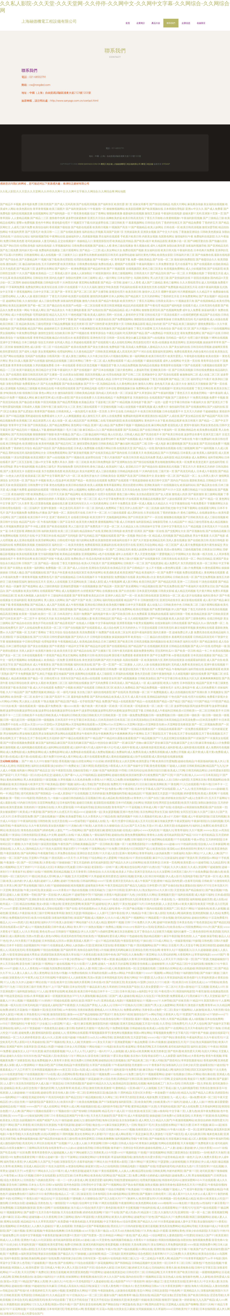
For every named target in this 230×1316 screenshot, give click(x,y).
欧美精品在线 (46, 388)
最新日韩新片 (41, 296)
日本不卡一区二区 (96, 512)
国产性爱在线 (101, 784)
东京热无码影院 (25, 1083)
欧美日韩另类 (131, 457)
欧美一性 (169, 982)
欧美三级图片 (57, 208)
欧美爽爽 (144, 1051)
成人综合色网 (111, 627)
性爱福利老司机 (165, 1166)
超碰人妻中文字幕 (185, 1221)
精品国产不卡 (132, 600)
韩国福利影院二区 (206, 968)
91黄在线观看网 (108, 1170)
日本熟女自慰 (17, 1203)
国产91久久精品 (58, 379)
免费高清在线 (202, 632)
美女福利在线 (152, 250)
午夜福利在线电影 (171, 213)
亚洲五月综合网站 (146, 544)
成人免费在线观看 (112, 360)
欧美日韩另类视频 (151, 411)
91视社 (33, 876)
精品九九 (186, 1092)
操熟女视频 (151, 1184)
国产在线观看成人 (92, 627)
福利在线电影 (44, 245)
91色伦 (4, 940)
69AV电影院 (28, 798)
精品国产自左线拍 (209, 314)
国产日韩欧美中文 (143, 475)
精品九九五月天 (58, 314)
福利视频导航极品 (121, 1240)
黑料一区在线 (114, 314)
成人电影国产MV (120, 1281)
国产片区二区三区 (100, 609)
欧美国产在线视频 (127, 439)
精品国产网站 (35, 328)
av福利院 (141, 991)
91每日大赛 (184, 1124)
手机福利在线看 (129, 287)
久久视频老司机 (148, 816)
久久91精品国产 (15, 692)
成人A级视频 (196, 1019)
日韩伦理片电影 (66, 540)
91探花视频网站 (156, 1152)
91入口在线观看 (189, 784)
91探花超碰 (92, 1078)
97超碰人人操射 (176, 765)
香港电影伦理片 (61, 222)
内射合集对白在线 (203, 351)
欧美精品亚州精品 (122, 241)
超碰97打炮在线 (69, 880)
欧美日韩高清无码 (133, 218)
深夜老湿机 (183, 1115)
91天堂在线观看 (148, 627)
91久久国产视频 (25, 273)
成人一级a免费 (190, 1097)
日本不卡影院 (14, 945)
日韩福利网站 (88, 880)
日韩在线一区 (172, 227)
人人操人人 (104, 1005)
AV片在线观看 (207, 1180)
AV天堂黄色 (103, 1240)
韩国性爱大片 (220, 1120)
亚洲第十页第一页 (212, 213)
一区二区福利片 (31, 508)
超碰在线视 (118, 775)
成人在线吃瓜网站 (121, 342)
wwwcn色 (153, 1037)
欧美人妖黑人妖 (25, 669)
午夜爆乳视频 (144, 406)
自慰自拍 (186, 1240)
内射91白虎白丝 (150, 867)
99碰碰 (59, 1046)
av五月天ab (116, 1230)
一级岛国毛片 (80, 411)
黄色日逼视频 (58, 1272)
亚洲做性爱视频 (69, 586)
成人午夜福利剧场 (198, 816)
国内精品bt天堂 (219, 277)
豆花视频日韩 (93, 798)
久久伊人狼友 (178, 867)
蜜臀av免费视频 (25, 222)
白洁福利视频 (215, 821)
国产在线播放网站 (196, 406)
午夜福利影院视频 (191, 218)
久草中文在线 (115, 411)
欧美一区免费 (184, 462)
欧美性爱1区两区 (132, 531)
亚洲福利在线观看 (158, 614)
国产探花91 (6, 775)
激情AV (76, 1249)
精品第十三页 (149, 1212)
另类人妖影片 (27, 650)
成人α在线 (92, 1069)
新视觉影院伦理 (102, 241)
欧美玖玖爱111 (69, 1101)
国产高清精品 (131, 429)
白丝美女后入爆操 (124, 1309)
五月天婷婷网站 (151, 296)
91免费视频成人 (160, 692)
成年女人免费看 (191, 310)
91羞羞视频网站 (135, 222)
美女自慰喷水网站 (165, 1124)
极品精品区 (134, 793)
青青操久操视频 (148, 1143)
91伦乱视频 (217, 1166)
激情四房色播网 (99, 296)
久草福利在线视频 (123, 673)
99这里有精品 (170, 1157)
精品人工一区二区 (68, 1193)
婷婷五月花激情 (18, 1009)
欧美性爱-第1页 (123, 204)
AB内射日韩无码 (26, 802)
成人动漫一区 (60, 420)
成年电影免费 (29, 204)
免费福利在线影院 (204, 236)
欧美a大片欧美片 (91, 563)
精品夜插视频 (19, 678)
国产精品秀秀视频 (67, 402)
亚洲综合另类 (140, 950)
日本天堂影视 (16, 531)
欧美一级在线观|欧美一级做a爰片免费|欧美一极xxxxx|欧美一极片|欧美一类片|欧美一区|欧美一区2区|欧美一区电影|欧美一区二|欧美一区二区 (92, 706)
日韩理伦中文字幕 (91, 1184)
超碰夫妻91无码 (192, 213)
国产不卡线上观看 (35, 526)
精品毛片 (107, 1111)
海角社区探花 (110, 1120)
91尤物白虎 (75, 825)
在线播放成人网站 (60, 945)
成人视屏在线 (17, 936)
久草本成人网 (148, 807)
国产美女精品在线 (190, 416)
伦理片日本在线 (107, 388)
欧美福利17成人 (115, 466)
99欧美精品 (51, 784)
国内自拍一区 (44, 549)
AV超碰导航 (202, 862)
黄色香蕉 (180, 1037)
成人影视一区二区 (40, 347)
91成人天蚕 (44, 1189)
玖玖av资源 (65, 940)
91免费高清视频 (199, 397)
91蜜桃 (16, 844)
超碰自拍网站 (199, 917)
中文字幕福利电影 (105, 623)
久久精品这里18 (59, 1295)
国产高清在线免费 (209, 443)
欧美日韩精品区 (102, 618)
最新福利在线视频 (133, 213)
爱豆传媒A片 (94, 1019)
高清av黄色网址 (173, 549)
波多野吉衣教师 (87, 254)
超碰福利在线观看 (38, 489)
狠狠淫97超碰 (170, 1299)
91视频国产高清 (118, 227)
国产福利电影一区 (59, 213)
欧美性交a (26, 959)
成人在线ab (220, 899)
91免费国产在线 (105, 632)
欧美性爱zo (187, 862)
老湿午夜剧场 (194, 1189)
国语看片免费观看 (122, 655)
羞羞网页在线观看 (182, 637)
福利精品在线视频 (55, 360)
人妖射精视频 (178, 1161)
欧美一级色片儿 (188, 1157)
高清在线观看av (9, 927)
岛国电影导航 (190, 876)
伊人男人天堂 (69, 1267)
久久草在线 (31, 931)
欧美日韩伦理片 (158, 356)
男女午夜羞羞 (201, 535)
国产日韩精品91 (136, 567)
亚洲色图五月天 (69, 328)
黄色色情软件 (188, 848)
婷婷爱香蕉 (111, 761)
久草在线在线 (151, 512)
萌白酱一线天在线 (202, 554)
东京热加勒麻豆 (128, 1120)
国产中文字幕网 (51, 475)
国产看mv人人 (73, 775)
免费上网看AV (140, 1175)
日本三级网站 (66, 1217)
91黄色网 (173, 784)
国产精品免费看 (192, 222)
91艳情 (209, 1101)
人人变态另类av (171, 904)
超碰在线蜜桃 (153, 1147)
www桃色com (119, 1074)
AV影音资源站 (14, 954)
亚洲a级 (134, 1088)
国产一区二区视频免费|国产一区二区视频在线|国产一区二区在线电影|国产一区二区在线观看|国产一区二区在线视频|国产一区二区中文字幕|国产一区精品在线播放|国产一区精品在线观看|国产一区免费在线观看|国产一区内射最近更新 (114, 729)
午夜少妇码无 (32, 890)
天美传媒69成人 (207, 1226)
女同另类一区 (16, 480)
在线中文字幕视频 (30, 1235)
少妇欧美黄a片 (161, 1101)
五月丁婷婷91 (25, 867)
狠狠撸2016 (212, 963)
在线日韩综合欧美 (19, 683)
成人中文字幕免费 (108, 498)
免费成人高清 (113, 489)
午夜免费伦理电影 (26, 333)
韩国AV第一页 (185, 959)
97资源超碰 (33, 1028)
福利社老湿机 (198, 1046)
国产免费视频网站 (122, 319)
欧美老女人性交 (9, 1120)
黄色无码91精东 (123, 1014)
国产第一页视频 (126, 535)
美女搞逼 (46, 890)
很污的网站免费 (85, 540)
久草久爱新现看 (64, 807)
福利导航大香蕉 (13, 1161)
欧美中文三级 (41, 696)
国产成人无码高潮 (65, 204)
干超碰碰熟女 (211, 411)
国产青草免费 (80, 595)
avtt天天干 (70, 857)
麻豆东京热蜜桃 (123, 931)
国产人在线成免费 (29, 627)
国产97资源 (201, 959)
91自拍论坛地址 (20, 236)
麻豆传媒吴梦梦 (164, 821)
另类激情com (55, 959)
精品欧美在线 (27, 324)
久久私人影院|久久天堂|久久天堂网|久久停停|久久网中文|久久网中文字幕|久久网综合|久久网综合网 (57, 191)
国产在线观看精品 (117, 646)
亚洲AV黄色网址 (128, 853)
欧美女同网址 (31, 590)
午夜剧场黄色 (12, 853)
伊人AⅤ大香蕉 (17, 940)
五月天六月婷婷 (193, 411)
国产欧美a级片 (142, 241)
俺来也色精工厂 (156, 1083)
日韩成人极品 (16, 572)
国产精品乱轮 (221, 922)
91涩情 (92, 1290)
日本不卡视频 (200, 1124)
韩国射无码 (151, 802)
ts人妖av (71, 1147)
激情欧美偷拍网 (30, 1258)
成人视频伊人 (99, 917)
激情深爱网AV (151, 1078)
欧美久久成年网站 (122, 1217)
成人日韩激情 (127, 521)
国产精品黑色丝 (23, 664)
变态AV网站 (144, 1290)
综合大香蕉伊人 (13, 1180)
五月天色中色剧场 (48, 1212)
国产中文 (102, 788)
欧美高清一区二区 (51, 627)
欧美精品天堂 (118, 567)
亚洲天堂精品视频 (130, 1023)
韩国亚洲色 (23, 765)
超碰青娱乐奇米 (94, 885)
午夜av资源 (107, 959)
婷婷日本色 (10, 788)
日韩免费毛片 (179, 1023)
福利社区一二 (60, 544)
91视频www (150, 1000)
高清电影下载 (139, 402)
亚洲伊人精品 (113, 595)
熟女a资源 (43, 904)
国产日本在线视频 (103, 370)
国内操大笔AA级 (28, 250)
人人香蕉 (14, 1240)
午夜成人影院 (62, 558)
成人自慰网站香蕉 (67, 1074)
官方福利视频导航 (48, 554)
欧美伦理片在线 (126, 544)
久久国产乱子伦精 (48, 1161)
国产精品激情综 (208, 641)
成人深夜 (9, 1065)
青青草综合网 (24, 558)
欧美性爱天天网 (191, 1051)
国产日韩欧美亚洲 (218, 614)
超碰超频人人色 (63, 1152)
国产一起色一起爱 (157, 402)
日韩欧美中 (179, 1309)
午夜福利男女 (194, 1037)
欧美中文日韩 (65, 982)
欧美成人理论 (80, 1088)
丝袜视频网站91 (133, 779)
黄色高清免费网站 (169, 1226)
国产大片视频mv (201, 328)
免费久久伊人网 (146, 922)
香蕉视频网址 (215, 779)
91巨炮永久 (129, 1005)
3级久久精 (44, 885)
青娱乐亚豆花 (87, 1074)
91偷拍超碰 (65, 1120)
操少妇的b (57, 765)
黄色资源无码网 (91, 660)
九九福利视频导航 (187, 1088)
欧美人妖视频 (218, 908)
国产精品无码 (19, 429)
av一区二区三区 (93, 1295)
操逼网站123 (28, 1304)
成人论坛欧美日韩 (195, 1134)
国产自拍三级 (156, 798)
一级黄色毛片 (166, 687)
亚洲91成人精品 (100, 425)
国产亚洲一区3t (209, 876)
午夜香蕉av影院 (118, 1161)
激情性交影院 (46, 333)
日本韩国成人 (50, 940)
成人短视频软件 (71, 590)
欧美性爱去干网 (145, 761)
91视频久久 (167, 830)
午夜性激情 (202, 991)
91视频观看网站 (154, 1074)
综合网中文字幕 (88, 1203)
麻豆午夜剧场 (171, 936)
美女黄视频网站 (47, 351)
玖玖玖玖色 (30, 1055)
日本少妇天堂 (191, 1065)
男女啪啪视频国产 (202, 1175)
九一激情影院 (181, 899)
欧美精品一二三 (45, 273)
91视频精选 (130, 1152)
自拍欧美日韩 (62, 333)
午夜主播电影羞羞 (76, 310)
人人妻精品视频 (20, 218)
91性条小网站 (37, 839)
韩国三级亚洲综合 (177, 1152)
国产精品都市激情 (122, 328)
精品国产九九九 (215, 765)
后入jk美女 (157, 977)
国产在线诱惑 (14, 374)
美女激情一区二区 (165, 475)
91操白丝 (145, 940)
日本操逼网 (219, 844)
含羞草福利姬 (85, 1161)
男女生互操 (160, 811)
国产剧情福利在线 (179, 277)
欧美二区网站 (94, 600)
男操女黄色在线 (209, 425)
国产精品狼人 (38, 604)
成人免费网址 (199, 457)
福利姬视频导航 (40, 236)
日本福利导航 (67, 802)
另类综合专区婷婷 (133, 1147)
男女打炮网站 (70, 655)
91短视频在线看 (23, 337)
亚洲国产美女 (221, 558)
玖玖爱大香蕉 (153, 1157)
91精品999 (196, 1000)
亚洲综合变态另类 (87, 853)
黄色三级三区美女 (152, 268)
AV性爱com (115, 1152)
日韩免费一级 (114, 669)
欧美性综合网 (103, 655)
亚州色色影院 (71, 1184)
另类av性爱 (32, 936)
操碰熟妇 (104, 1060)
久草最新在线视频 (89, 439)
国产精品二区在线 (45, 439)
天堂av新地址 (186, 986)
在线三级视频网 (185, 448)
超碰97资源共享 (188, 857)
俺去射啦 (34, 922)
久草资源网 (94, 1143)
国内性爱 (177, 880)
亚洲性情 (133, 1193)
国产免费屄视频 (34, 692)
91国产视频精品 (137, 227)
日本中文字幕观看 (135, 604)
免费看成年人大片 (52, 416)
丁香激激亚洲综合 (189, 231)
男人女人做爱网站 (164, 1005)
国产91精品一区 (209, 498)
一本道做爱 (158, 1092)
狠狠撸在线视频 (173, 517)
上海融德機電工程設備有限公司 (127, 164)
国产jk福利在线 (216, 406)
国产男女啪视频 (27, 885)
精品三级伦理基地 (198, 521)
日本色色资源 (153, 904)
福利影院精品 (144, 521)
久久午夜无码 (29, 844)
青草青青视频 (41, 208)
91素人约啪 (156, 1060)
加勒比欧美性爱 (176, 245)
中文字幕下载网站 (186, 508)
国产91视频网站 (134, 917)
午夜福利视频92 (145, 264)
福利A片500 (204, 885)
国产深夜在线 (184, 439)
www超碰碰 (217, 788)
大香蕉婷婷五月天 (40, 1290)
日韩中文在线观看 (44, 1175)
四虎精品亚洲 (78, 1019)
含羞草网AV (159, 1253)
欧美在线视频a (221, 650)
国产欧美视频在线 (152, 208)
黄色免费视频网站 (135, 834)
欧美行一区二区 (47, 614)
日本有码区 (99, 1193)
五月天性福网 (47, 977)
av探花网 (57, 1023)
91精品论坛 (45, 1198)
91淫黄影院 (127, 1019)
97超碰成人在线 (95, 821)
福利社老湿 (77, 1000)
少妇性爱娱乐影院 (218, 770)
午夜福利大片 (65, 370)
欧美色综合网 (111, 1019)
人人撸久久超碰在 (41, 1226)
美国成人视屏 (81, 940)
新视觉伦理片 (117, 291)
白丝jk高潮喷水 (50, 1134)
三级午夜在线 (116, 913)
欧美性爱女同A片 (149, 1198)
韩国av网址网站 (142, 1032)
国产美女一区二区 (10, 655)
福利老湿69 (120, 1069)
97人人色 (9, 982)
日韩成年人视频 (31, 406)
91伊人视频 (15, 1000)
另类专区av (148, 1009)
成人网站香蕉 (123, 1134)
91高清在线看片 (170, 314)
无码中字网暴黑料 (151, 489)
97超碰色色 (202, 908)
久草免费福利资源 (175, 1244)
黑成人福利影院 (165, 457)
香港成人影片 (62, 273)
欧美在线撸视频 (88, 1101)
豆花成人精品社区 (33, 1166)
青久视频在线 (142, 245)
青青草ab (210, 1005)
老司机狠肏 (27, 793)
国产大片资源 (141, 540)
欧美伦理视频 (141, 609)
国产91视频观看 (116, 268)
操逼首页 (86, 1193)
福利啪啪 (195, 899)
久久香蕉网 (49, 1217)
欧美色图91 (190, 977)
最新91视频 (141, 1019)
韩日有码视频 (156, 876)
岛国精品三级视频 (26, 388)
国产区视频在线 (195, 531)
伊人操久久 (55, 1281)
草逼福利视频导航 (121, 1157)
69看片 (59, 1170)
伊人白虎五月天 (63, 811)
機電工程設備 (107, 164)
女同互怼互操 (188, 811)
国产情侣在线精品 (159, 204)
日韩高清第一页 (190, 1083)
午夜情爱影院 (80, 1065)
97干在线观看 (182, 839)
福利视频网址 (73, 899)
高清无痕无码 (17, 950)
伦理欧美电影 (27, 245)
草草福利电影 (202, 954)
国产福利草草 (68, 950)
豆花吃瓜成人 (196, 982)
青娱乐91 (192, 1078)
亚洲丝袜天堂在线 (102, 945)
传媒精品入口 (85, 241)
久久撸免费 (135, 954)
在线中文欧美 (155, 549)
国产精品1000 (189, 834)
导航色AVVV (55, 1078)
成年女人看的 (38, 683)
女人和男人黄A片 (208, 475)
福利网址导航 (111, 1180)
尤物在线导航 (80, 770)
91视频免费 (103, 1074)
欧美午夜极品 (62, 434)
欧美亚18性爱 (206, 904)
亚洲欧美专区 (37, 899)
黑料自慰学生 (156, 1304)
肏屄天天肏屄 (218, 1152)
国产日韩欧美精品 (60, 1065)
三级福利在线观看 (61, 595)
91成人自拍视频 (133, 360)
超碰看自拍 (206, 1065)
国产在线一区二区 (163, 259)
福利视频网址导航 (125, 1138)
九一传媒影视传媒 (180, 940)
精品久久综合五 (145, 996)
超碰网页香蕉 (220, 347)
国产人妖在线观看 (172, 498)
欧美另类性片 (128, 300)
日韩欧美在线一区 (183, 577)
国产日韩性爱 (97, 324)
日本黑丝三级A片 (181, 871)
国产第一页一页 (102, 664)
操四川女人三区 (66, 406)
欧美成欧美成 (111, 572)
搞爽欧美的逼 (114, 218)
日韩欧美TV (209, 880)
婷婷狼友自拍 (173, 798)
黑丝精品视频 (61, 871)
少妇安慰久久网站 (146, 894)
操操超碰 (155, 1115)
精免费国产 (154, 775)
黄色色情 (186, 936)
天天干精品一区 (24, 775)
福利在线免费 (198, 673)
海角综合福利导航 (87, 950)
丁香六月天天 (147, 669)
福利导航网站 (216, 457)
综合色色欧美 (71, 632)
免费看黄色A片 (31, 383)
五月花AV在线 (150, 1023)
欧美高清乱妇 (71, 471)
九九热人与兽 (157, 1019)
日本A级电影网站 (117, 1193)
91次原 (152, 1106)
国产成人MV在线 (200, 646)
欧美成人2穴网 (176, 770)
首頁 (128, 23)
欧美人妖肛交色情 (26, 1088)
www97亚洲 (104, 880)
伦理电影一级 (219, 646)
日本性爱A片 (154, 885)
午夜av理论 (197, 839)
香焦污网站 (130, 977)
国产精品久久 (163, 1217)
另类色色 (43, 1203)
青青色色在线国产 (31, 830)
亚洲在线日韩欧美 (95, 604)
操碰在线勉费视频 (32, 282)
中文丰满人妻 (211, 1281)
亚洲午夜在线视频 (214, 664)
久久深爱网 (163, 871)
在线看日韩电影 (80, 517)
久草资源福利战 (173, 977)
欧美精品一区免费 (54, 660)
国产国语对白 (172, 1060)
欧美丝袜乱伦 (195, 664)
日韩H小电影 (109, 1143)
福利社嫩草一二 (182, 931)
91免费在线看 (180, 1217)
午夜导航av (10, 1175)
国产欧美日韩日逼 (187, 1272)
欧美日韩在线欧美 (76, 485)
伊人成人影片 (173, 876)
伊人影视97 (98, 1134)
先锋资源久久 (143, 1129)
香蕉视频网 (32, 950)
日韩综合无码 (153, 222)
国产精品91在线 (211, 333)
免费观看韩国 (92, 544)
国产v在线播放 (14, 590)
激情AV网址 (29, 1189)
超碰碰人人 (59, 1032)
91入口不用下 (22, 1069)
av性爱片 (28, 1170)
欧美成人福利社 (97, 314)
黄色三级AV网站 (126, 494)
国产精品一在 (119, 618)
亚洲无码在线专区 (170, 600)
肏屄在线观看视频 (54, 1051)
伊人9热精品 (133, 913)
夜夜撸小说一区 (177, 241)
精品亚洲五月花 (188, 287)
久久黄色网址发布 (126, 383)
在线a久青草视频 (34, 996)
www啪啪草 (165, 1203)
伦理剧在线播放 (83, 259)
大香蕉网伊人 (185, 954)
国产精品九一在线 (143, 448)
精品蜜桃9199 (53, 788)
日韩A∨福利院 (180, 779)
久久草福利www (162, 1309)
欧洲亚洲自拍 (150, 416)
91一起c (95, 940)
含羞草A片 (201, 798)
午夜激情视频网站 (183, 1120)
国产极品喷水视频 (29, 402)
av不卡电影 (214, 1258)
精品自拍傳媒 (27, 904)
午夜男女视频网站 (143, 623)
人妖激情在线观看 (125, 1290)
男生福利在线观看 (109, 236)
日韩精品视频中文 (142, 1263)
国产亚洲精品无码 (217, 245)
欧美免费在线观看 (207, 429)
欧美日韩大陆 (168, 250)
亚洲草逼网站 (205, 1129)
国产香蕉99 (119, 1115)
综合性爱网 (129, 1221)
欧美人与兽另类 (214, 1009)
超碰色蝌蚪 (104, 775)
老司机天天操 (46, 618)
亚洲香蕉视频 (124, 623)
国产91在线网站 (174, 1028)
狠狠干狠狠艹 (40, 1129)
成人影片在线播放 (191, 595)
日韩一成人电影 (157, 443)
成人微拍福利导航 (10, 1143)
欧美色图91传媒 (137, 1299)
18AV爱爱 (144, 977)
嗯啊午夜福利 (169, 291)
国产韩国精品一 (44, 793)
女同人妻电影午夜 (184, 687)
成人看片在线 (138, 696)
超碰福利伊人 (74, 236)
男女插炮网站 (8, 333)
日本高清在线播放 (201, 655)
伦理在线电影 (114, 374)
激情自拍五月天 (37, 581)
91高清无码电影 (55, 1097)
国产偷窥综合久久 (206, 259)
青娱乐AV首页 (107, 839)
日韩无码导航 (59, 1189)
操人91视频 (63, 876)
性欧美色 (88, 936)
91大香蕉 (59, 1276)
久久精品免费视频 (127, 365)
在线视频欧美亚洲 (157, 646)
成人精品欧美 (110, 798)
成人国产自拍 (214, 660)
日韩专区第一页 (92, 1258)
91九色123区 (14, 986)
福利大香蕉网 (82, 982)
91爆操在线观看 (152, 360)
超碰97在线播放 (174, 1074)
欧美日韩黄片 (190, 420)
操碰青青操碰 (163, 319)
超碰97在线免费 (49, 1258)
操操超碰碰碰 (141, 379)
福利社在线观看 (40, 765)
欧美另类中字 (98, 517)
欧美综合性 (13, 830)
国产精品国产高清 (212, 416)
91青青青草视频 (28, 577)
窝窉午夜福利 (192, 425)
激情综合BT (140, 1014)
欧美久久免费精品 (124, 687)
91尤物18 (95, 770)
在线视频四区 (134, 268)
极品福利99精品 (97, 434)
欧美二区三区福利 (68, 531)
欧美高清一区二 (187, 558)
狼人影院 (160, 913)
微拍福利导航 (93, 1120)
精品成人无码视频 (162, 535)
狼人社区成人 (116, 434)
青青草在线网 (57, 991)
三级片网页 (86, 765)
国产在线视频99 (163, 388)
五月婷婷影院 (213, 839)
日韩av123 (157, 1286)
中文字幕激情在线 (179, 503)
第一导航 (14, 798)
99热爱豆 (201, 1184)
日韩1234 (130, 922)
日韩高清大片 (142, 273)
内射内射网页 (174, 1170)
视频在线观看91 (45, 1111)
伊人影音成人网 (78, 1180)
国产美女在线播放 (38, 646)
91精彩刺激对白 (102, 273)
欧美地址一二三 (140, 637)
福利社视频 (126, 876)
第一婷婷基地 (187, 1299)
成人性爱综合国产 (31, 1313)
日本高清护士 (65, 614)
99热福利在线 (189, 844)
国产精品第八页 (47, 1055)
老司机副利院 (172, 834)
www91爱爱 (11, 908)
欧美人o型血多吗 (56, 480)
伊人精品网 (30, 1161)
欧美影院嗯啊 (133, 208)
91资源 (207, 1115)
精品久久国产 (164, 1120)
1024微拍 (145, 1189)
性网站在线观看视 (168, 1143)
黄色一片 (120, 908)
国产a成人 (188, 798)
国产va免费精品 (154, 333)
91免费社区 (42, 1272)
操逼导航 (212, 936)
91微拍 (186, 1286)
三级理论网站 (8, 296)
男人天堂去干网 (189, 945)
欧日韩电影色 (14, 443)
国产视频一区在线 (153, 531)
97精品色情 (109, 816)
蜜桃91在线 (33, 871)
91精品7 (219, 1304)
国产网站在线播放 (13, 356)
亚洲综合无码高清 (99, 567)
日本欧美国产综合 (128, 986)
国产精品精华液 (97, 268)
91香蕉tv (41, 1157)
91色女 (110, 1134)
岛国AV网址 (192, 853)
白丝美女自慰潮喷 (73, 374)
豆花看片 (173, 945)
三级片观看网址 (69, 250)
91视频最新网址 (13, 1212)
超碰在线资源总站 (114, 1272)
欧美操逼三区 (33, 475)
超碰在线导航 (85, 1147)
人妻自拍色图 (220, 1286)
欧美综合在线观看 (96, 480)
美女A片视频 (25, 1175)
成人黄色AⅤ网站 (50, 936)
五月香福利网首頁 (209, 1106)
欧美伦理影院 (65, 259)
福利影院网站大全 (35, 452)
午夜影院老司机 (130, 940)
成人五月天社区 (144, 821)
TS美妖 (165, 867)
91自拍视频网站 (220, 328)
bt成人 (110, 968)
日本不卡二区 (176, 1263)
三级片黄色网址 (124, 370)
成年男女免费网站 (121, 609)
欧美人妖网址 (155, 227)
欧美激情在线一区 (125, 968)
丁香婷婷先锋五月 (171, 222)
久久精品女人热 (129, 526)
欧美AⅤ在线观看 (41, 917)
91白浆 (13, 1032)
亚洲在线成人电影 (111, 1000)
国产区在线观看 (166, 788)
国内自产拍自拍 (179, 480)
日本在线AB (98, 982)
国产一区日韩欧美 (102, 844)
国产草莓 (125, 1106)
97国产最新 (61, 986)
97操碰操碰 (63, 862)
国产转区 (122, 954)
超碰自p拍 (118, 834)
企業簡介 (140, 23)
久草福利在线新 (98, 973)
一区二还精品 (147, 1258)
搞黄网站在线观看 (85, 673)
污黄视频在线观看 (211, 365)
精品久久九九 (104, 1083)
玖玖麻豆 (51, 1286)
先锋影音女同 (109, 678)
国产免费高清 (92, 526)
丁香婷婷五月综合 (21, 448)
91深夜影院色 (22, 1060)
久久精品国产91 (178, 521)
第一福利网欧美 (139, 356)
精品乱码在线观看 (133, 305)
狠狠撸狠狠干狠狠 (43, 434)
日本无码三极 (123, 1267)
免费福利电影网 (132, 416)
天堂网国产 (21, 899)
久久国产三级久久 (207, 811)
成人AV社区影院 (42, 1240)
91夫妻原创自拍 (102, 319)
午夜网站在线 (57, 236)
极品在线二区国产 (106, 996)
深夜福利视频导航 (196, 245)
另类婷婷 (28, 807)
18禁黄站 (23, 788)
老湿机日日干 (133, 466)
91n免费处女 (71, 765)
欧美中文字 (37, 784)
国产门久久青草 (20, 503)
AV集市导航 (13, 1134)
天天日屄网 (27, 1272)
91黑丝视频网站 (143, 945)
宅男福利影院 (41, 314)
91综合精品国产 (61, 347)
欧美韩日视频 (100, 227)
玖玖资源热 (49, 1124)
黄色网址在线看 (205, 627)
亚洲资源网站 (128, 1253)
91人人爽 (14, 1111)
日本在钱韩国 (207, 1309)
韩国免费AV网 (208, 1244)
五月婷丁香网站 (37, 632)
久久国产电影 (217, 535)
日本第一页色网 (170, 862)
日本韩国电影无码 (112, 977)
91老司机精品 (206, 834)
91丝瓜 (51, 982)
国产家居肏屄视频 (78, 452)
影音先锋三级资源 (30, 963)
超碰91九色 (128, 894)
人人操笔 (204, 1276)
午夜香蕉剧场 (50, 1235)
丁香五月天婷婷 (58, 296)
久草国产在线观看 (100, 1065)
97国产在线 (70, 908)
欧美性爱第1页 (34, 1267)
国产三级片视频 (15, 1230)
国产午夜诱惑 (57, 646)
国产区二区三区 (83, 291)
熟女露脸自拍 (187, 885)
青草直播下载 (122, 259)
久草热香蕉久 (32, 1014)
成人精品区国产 (77, 420)
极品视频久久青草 (126, 959)
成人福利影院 (155, 683)
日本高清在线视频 (217, 609)
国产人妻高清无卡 (13, 471)
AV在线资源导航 (13, 1074)
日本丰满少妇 (127, 991)
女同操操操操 (144, 1309)
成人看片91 (179, 1193)
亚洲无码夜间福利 (93, 1244)
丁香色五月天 (182, 393)
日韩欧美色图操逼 (210, 231)
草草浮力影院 (127, 1097)
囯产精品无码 (158, 273)
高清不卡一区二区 (84, 508)
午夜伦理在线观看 (65, 388)
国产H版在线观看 (206, 1207)
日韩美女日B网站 (212, 549)
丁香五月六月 (188, 466)
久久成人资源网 (197, 867)
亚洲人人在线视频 (57, 581)
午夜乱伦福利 (114, 333)
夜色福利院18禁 (20, 494)
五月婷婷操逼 (97, 793)
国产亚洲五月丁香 (217, 402)
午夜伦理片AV (87, 788)
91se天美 (14, 1272)
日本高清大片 (210, 526)
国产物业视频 (213, 890)
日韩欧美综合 (108, 475)
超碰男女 (139, 1217)
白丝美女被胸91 (15, 1147)
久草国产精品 (163, 669)
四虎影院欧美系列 (51, 954)
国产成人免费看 (213, 208)
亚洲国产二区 (171, 908)
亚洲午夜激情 (48, 508)
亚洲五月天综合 (96, 218)
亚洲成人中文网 (47, 834)
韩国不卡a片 (92, 1000)
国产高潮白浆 (199, 692)
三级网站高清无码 (36, 1147)
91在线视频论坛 (170, 485)
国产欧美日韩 (125, 641)
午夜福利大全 (198, 402)
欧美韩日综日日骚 (155, 770)
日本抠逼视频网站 (148, 959)
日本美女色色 (184, 922)
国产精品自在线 (83, 650)
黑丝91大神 (206, 1304)
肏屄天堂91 (97, 1207)
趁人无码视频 (209, 282)
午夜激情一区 (12, 862)
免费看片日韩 (87, 655)
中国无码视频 (48, 402)
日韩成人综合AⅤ (128, 1143)
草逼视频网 (64, 1249)
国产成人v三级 (79, 434)
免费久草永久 (60, 462)
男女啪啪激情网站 (165, 462)
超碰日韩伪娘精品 (73, 798)
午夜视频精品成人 (68, 641)
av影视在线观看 (181, 655)
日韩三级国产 (145, 1005)
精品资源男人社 (42, 420)
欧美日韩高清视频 (190, 227)
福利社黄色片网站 (145, 254)
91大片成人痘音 (108, 853)
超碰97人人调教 (49, 880)
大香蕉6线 (49, 862)
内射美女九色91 (185, 1166)
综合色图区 (144, 1253)
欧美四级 (215, 931)
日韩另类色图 (72, 1083)
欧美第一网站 (22, 310)
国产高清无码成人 (185, 471)
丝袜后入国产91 (205, 1235)
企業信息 (186, 23)
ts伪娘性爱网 (105, 931)
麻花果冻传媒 (195, 204)
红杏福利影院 (19, 600)
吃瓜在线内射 (94, 558)
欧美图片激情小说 (45, 650)
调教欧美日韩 (33, 531)
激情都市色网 (57, 218)
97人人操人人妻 (81, 968)
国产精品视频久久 (26, 498)
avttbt (3, 1023)
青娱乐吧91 (70, 848)
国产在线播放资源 (24, 439)
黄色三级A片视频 (129, 558)
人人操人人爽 (126, 1170)
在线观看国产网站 (50, 590)
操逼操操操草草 (121, 637)
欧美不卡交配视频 (127, 1207)
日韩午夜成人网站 (61, 927)
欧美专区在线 (49, 287)
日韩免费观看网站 (57, 452)
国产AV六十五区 (171, 489)
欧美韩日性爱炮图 (166, 761)
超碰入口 (79, 1120)
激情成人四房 (179, 494)
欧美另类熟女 (68, 264)
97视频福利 (101, 936)
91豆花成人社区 (43, 867)
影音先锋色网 (93, 1304)
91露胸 (60, 816)
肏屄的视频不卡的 (127, 816)
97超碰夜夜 (38, 1263)
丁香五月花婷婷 (80, 862)
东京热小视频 (160, 1189)
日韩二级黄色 (193, 1263)
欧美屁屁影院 (19, 485)
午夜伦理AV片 (167, 991)
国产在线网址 (66, 1263)
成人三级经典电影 (49, 586)
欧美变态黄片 (201, 462)
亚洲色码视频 (194, 342)
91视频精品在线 (141, 425)
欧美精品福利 (218, 632)
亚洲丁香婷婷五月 (59, 517)
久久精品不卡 (204, 291)
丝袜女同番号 (141, 204)
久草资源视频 (94, 1221)
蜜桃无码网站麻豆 (120, 950)
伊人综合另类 (108, 1078)
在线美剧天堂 (124, 448)
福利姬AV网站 (25, 770)
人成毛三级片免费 (21, 227)
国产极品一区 (35, 678)
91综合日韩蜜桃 (115, 1189)
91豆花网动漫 (17, 1309)
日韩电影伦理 (51, 282)
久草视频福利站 (62, 245)
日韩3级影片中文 (141, 839)
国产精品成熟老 (183, 535)
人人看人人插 (81, 669)
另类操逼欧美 (132, 231)
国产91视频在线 (75, 457)
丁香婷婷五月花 (170, 296)
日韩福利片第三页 (184, 254)
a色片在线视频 (106, 554)
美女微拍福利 (205, 1221)
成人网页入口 (146, 1120)
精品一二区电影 (110, 1253)
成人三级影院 (104, 673)
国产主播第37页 (102, 650)
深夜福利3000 (12, 1313)
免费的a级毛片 (96, 489)
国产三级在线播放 (44, 816)
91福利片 (176, 1101)
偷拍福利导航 (177, 406)
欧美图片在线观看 (78, 296)
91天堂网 (5, 890)
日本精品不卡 (132, 411)
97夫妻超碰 (34, 940)
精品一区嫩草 (14, 586)
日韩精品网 (152, 1272)
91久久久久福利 (87, 287)
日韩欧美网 (90, 1060)
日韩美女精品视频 (165, 439)
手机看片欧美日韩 (130, 236)
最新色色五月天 (185, 1184)
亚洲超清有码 (36, 1097)
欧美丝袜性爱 (215, 1249)
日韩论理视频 (102, 1147)
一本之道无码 (65, 508)
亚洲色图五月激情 (29, 908)
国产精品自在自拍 (21, 623)
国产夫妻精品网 (28, 259)
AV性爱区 (189, 1235)
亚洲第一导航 (29, 894)
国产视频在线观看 (105, 535)
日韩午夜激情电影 (161, 673)
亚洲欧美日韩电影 (111, 531)
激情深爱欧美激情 (87, 443)
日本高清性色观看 (209, 305)
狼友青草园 (57, 913)
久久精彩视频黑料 (138, 618)
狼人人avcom (196, 775)
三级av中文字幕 (42, 462)
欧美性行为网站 (55, 899)
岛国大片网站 (179, 204)
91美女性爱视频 (20, 457)
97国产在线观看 (191, 365)
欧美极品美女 (87, 402)
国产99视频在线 (80, 333)
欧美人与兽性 (171, 683)
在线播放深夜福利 (160, 664)
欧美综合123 (64, 1055)
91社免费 (111, 848)
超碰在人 (58, 775)
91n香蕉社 (220, 1221)
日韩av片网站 (193, 1074)
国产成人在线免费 (187, 1106)
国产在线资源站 (154, 563)
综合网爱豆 (158, 1235)
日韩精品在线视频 (179, 646)
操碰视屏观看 (212, 669)
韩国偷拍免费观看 (197, 807)
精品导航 (14, 793)
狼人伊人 (220, 761)
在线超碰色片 (183, 825)
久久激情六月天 (167, 1212)
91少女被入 (43, 1023)
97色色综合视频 (211, 1263)
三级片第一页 (166, 471)
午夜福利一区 (169, 429)
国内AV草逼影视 (84, 1217)
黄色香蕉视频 (157, 765)
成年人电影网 (158, 245)
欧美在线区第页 (77, 572)
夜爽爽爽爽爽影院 (210, 678)
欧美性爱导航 (55, 1244)
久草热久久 (115, 1009)
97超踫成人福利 (48, 1005)
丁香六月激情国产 (112, 457)
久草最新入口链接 (65, 498)
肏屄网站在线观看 (162, 839)
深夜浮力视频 (164, 931)
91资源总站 (56, 1083)
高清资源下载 (8, 687)
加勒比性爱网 (73, 277)
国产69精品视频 (15, 416)
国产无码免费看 (99, 683)
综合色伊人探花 (105, 1267)
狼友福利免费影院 (184, 259)
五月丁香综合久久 (144, 931)
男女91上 (48, 986)
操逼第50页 (92, 1166)
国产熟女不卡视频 (35, 480)
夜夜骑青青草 (141, 655)
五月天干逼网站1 (219, 798)
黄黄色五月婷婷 (206, 466)
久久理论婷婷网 (167, 954)
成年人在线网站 (172, 360)
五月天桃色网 (159, 1046)
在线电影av (178, 807)
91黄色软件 (138, 1281)
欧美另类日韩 (133, 291)
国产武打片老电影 (111, 660)
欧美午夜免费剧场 (208, 1111)
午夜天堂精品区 (114, 885)
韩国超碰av (88, 913)
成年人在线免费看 (111, 416)
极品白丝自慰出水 (62, 337)
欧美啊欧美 (160, 784)
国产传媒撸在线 (204, 254)
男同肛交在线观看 (169, 802)
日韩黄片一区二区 (133, 563)
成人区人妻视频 (197, 1138)
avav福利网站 (8, 1097)
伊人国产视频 (179, 609)
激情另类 (94, 1088)
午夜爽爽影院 (87, 328)
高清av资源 (93, 977)
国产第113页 (191, 1170)
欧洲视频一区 (168, 1198)
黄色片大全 (203, 848)
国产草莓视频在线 (98, 1226)
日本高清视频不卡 (86, 577)
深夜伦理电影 (14, 383)
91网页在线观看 (108, 1203)
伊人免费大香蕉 (208, 1157)
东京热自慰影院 (145, 494)
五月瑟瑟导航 (138, 1037)
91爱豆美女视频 (119, 1055)
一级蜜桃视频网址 (209, 1272)
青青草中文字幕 (18, 425)
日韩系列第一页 (56, 356)
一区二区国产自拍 (16, 857)
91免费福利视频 (23, 319)
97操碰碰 (80, 1253)
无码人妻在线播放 (176, 540)
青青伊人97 (140, 798)
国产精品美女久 (56, 310)
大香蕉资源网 (173, 1286)
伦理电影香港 (49, 641)
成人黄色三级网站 (76, 356)
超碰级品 (9, 1088)
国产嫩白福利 (123, 443)
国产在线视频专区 (150, 558)
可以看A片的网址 (13, 254)
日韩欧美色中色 (172, 604)
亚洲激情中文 (149, 374)
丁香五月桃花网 (159, 379)
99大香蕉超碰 (166, 1221)
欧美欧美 (71, 991)
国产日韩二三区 (132, 374)
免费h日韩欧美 (73, 1244)
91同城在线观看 (60, 1000)
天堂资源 (179, 890)
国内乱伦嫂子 (57, 277)
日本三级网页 (109, 641)
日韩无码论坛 (136, 770)
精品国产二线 (139, 443)
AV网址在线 (146, 1249)
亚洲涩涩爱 (95, 1180)
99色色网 (174, 1290)
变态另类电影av (200, 788)
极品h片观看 (160, 1230)
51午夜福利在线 (27, 821)
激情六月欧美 (90, 300)
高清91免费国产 (83, 614)
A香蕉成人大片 (117, 765)
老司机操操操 (33, 241)
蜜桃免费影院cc (207, 324)
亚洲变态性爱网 (71, 904)
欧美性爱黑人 (175, 356)
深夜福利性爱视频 (70, 300)
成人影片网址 (130, 581)
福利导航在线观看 (112, 600)
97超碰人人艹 (177, 1189)
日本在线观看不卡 (172, 411)
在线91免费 (123, 839)
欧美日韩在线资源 (148, 595)
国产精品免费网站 (59, 425)
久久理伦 (165, 1023)
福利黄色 (186, 913)
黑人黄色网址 (42, 973)
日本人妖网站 (117, 296)
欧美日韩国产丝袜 (43, 558)
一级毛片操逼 (68, 692)
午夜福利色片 (130, 784)
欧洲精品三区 (22, 609)
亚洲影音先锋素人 (139, 963)
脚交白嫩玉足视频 (136, 337)
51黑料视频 (66, 1134)
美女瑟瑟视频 (111, 811)
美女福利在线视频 (214, 204)
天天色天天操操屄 (100, 1115)
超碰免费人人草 (181, 1175)
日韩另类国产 (46, 204)
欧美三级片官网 (40, 913)
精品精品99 (27, 1221)
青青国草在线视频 (170, 365)
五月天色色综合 (162, 328)
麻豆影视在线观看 (191, 600)
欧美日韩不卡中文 (38, 517)
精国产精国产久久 (47, 1120)
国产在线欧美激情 (70, 231)
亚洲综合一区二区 (170, 595)
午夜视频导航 (46, 853)
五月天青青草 (78, 871)
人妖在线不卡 (42, 595)
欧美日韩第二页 (9, 324)
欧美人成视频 (95, 485)
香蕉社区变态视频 (86, 365)
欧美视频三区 (24, 420)
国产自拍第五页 (115, 982)
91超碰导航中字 (81, 894)
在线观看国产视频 (159, 397)
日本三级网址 (90, 277)
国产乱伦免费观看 (50, 383)
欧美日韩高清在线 (43, 319)
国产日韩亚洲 (136, 517)
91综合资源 (132, 1111)
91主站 (191, 1042)
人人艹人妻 (168, 1147)
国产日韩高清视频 (182, 370)
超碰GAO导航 (83, 1124)
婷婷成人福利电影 (160, 1175)
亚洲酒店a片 (161, 927)
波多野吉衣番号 (193, 434)
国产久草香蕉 (22, 1124)
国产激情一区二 (57, 512)
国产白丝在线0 (127, 590)
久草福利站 (24, 1129)
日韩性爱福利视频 (59, 637)
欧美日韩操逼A (20, 784)
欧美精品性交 (121, 1083)
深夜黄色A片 (16, 977)
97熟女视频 (47, 701)
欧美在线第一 (213, 356)
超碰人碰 (89, 1240)
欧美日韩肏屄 (174, 641)
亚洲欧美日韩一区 (160, 370)
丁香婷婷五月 (210, 222)
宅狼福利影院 (114, 420)
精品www (79, 811)
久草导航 (82, 857)
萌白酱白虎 (216, 871)
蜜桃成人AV (101, 1009)
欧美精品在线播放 (70, 554)
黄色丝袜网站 (14, 779)
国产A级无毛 (175, 1134)
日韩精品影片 (40, 1295)
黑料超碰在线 (33, 416)
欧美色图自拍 (24, 208)
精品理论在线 (143, 1170)
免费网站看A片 (144, 388)
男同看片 (181, 1005)
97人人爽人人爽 (209, 853)
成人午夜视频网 (113, 581)
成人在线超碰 (187, 968)
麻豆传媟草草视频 (185, 627)
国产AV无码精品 (170, 452)
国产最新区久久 (50, 1101)
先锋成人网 (173, 913)
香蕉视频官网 (219, 1212)
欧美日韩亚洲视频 (111, 305)
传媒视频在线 (88, 1106)
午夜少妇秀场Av (73, 959)
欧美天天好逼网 (119, 963)
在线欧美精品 (221, 264)
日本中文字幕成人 (145, 788)
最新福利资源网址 (163, 351)
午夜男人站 (31, 977)
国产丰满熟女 (15, 567)
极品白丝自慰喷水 (160, 637)
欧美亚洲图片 (38, 457)
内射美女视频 (150, 236)
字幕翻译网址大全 (217, 503)
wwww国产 (33, 1106)
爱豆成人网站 (117, 936)
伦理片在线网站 (197, 696)
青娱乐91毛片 (146, 1124)
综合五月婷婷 (46, 342)
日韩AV (117, 1005)
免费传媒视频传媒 (27, 1138)
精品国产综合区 (42, 448)
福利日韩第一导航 (179, 614)
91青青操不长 (17, 871)
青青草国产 (118, 807)
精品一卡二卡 (204, 650)
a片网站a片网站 (9, 701)
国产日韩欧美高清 (193, 517)
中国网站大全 (183, 554)
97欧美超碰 (132, 1189)
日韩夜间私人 (64, 411)
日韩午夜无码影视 (122, 650)
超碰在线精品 (186, 761)
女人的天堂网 (127, 761)
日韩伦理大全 (52, 678)
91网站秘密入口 (83, 1152)
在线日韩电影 (215, 618)
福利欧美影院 (49, 531)
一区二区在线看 (91, 305)
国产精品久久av (197, 623)
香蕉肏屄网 (143, 1046)
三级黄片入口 (70, 254)
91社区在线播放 (36, 1309)
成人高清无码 (124, 351)
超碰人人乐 (164, 779)
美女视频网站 (8, 1226)
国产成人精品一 (141, 1235)
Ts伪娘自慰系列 (44, 1180)
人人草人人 (18, 848)
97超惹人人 (17, 931)
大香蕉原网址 (103, 1217)
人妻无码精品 (49, 241)
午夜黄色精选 (77, 1221)
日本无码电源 (30, 1005)
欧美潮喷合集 (30, 443)
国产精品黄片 (133, 296)
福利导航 (174, 811)
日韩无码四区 (70, 788)
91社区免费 (23, 1152)
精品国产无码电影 (67, 535)
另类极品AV (80, 1226)
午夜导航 (142, 1138)
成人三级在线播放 (106, 471)
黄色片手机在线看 (43, 623)
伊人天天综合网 (9, 963)
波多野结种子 (108, 439)
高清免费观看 (87, 632)
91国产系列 (77, 1304)
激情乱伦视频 (138, 1083)
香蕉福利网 (210, 1060)
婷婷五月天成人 (141, 1267)
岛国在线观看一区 (133, 660)
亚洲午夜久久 (133, 890)
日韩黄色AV (125, 848)
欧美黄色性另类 (148, 287)
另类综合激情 (207, 1088)
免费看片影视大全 (217, 696)
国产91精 (27, 761)
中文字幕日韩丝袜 (179, 402)
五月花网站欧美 (77, 581)
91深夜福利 (177, 853)
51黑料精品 (124, 1092)
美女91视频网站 (182, 1009)
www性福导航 (77, 821)
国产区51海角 (213, 1028)
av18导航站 (212, 982)
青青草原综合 (98, 333)
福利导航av (183, 1055)
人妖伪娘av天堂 (81, 945)
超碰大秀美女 (32, 954)
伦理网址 (17, 1198)
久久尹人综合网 (197, 1023)
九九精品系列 (218, 862)
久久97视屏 (196, 830)
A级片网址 (69, 839)
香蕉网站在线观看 (77, 1032)
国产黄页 (217, 927)
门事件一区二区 (92, 360)
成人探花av (131, 1051)
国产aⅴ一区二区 (176, 273)
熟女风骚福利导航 (206, 1042)
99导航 (123, 770)
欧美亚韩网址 (178, 342)
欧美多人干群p (124, 871)
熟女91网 (142, 1304)
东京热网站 (146, 811)
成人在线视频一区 (50, 254)
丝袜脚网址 (72, 1276)
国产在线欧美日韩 (198, 540)
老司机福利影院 (99, 862)
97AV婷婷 (44, 1000)
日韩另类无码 (166, 627)
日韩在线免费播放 (204, 370)
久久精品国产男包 (86, 1005)
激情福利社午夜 (184, 236)
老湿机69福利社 (43, 1276)
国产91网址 (160, 945)
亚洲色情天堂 (98, 337)
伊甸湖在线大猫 (12, 393)
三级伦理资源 (43, 324)
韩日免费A (77, 1060)
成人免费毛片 (172, 563)
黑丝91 (78, 1235)
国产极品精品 (81, 609)
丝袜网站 (137, 862)
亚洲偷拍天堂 (118, 1299)
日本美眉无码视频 (147, 590)
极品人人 (5, 922)
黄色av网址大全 (48, 393)
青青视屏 (104, 1157)
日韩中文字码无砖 (122, 379)
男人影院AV (21, 1042)
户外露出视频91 (134, 973)
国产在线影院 (215, 268)
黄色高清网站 (164, 577)
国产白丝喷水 (60, 549)
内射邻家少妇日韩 (70, 1258)
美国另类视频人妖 (95, 374)
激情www (72, 1014)
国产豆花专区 (68, 521)
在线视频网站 (41, 213)
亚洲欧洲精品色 (187, 429)
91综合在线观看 (84, 1263)
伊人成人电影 (31, 880)
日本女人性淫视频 (74, 1046)
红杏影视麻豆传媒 (176, 1138)
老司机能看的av (87, 908)
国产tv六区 (98, 1129)
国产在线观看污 (102, 342)
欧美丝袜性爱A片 (136, 775)
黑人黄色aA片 (46, 1019)
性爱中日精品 (126, 821)
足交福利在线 (178, 1078)
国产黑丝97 (106, 1014)
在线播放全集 (110, 590)
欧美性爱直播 (14, 807)
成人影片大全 (179, 383)
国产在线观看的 (203, 264)
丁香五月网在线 (204, 388)
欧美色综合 (159, 848)
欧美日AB (181, 982)
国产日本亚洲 (8, 618)
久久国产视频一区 (16, 632)
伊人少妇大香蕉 (202, 1147)
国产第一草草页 (64, 291)
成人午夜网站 (133, 310)
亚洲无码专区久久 (78, 503)
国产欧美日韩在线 (172, 434)
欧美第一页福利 (28, 614)
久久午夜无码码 (38, 825)
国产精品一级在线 (48, 563)
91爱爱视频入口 (165, 554)
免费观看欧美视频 (24, 544)
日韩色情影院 (29, 834)
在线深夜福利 (163, 623)
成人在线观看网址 (167, 1207)
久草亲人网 (10, 885)
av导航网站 (75, 830)
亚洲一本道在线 (162, 899)
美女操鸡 (130, 982)
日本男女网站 (81, 1175)
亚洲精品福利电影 (157, 696)
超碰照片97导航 (18, 1078)
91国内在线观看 (153, 908)
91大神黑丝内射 (69, 282)
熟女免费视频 (39, 1060)
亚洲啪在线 (6, 1028)
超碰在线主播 (60, 503)
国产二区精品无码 (120, 549)
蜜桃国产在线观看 (125, 264)
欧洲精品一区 (52, 692)
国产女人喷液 (163, 494)
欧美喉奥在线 (186, 1267)
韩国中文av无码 (144, 927)
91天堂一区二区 (110, 526)
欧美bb (201, 1198)
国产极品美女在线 (207, 485)
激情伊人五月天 (151, 291)
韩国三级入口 (130, 1258)
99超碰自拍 (38, 1286)
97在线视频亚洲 (33, 1074)
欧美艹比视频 (59, 1143)
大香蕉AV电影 (112, 894)
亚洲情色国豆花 (95, 1092)
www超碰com (171, 844)
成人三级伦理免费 (49, 300)
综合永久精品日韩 (10, 563)
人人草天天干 (168, 959)
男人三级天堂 (76, 526)
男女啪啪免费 (65, 466)
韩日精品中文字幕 (46, 370)
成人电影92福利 (204, 894)
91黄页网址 (150, 954)
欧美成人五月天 (120, 696)
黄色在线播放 (57, 485)
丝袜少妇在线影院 (196, 1230)
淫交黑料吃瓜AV (164, 650)
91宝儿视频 (201, 986)
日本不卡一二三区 (107, 991)
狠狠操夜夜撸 (114, 213)
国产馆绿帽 (79, 1111)
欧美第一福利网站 (34, 567)
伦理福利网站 (65, 351)
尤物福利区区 (43, 544)
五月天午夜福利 (194, 1028)
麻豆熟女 (148, 1069)
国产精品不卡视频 (10, 204)
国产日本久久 (191, 498)
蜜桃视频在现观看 (10, 1189)
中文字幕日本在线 (45, 535)
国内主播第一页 (162, 632)
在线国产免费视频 (167, 287)
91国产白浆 (180, 775)
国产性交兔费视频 (205, 577)
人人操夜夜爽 (78, 977)
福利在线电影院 (102, 692)
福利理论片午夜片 (201, 379)
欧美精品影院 (160, 241)
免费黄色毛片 (46, 577)
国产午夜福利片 (189, 586)
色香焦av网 (114, 788)
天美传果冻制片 (140, 1244)
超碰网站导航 (14, 300)
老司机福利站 (182, 917)
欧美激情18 (107, 1088)
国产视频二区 (215, 673)
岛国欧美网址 (142, 277)
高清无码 (27, 1143)
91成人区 (119, 1111)
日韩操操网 (94, 1111)
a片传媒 (104, 950)
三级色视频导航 (192, 549)
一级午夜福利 (215, 393)
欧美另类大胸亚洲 (86, 521)
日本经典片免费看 (204, 250)
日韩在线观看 (179, 623)
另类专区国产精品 (70, 678)
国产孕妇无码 (11, 245)
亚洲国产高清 (124, 475)
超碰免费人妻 (26, 1032)
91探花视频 (49, 779)
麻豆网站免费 (159, 425)
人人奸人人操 (141, 664)
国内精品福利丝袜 (38, 379)
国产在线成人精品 (100, 379)
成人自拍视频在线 (180, 692)
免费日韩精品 (190, 489)
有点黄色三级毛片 (45, 466)
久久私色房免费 (81, 779)
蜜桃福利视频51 (56, 429)
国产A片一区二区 (71, 475)
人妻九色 (191, 1111)
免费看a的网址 (132, 1009)
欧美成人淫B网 (46, 876)
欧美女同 (119, 1046)
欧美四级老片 (89, 494)
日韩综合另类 (41, 277)
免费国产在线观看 (118, 480)
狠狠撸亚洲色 (22, 347)
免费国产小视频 (64, 687)
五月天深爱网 (79, 876)
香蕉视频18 (91, 1309)
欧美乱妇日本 (96, 595)
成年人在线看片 (125, 554)
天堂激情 (164, 1097)
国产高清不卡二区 (59, 696)
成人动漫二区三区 (209, 374)
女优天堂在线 (59, 821)
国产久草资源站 (143, 393)
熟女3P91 (72, 996)
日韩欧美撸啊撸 (104, 1138)
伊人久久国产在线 (114, 1276)
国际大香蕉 (36, 788)
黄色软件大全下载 (154, 420)
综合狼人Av (204, 844)
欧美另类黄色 (76, 544)
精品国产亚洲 (204, 683)
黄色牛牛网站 (43, 222)
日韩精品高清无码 (203, 637)
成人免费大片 (161, 406)
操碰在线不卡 (8, 558)
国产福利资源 (110, 770)
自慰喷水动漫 (33, 471)
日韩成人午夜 (52, 1267)
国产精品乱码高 (167, 581)
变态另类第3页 (79, 324)
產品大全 (156, 23)
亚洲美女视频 (148, 231)
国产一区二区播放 (121, 664)
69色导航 (128, 788)
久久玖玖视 (108, 871)
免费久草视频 (220, 590)
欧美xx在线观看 (91, 678)
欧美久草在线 (71, 954)
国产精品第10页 (25, 268)
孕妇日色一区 (144, 535)
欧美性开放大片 (90, 475)
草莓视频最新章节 (99, 1032)
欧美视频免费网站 (174, 268)
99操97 (44, 945)
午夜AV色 (205, 784)
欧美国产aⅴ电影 (72, 305)
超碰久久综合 (14, 1055)
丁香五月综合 (54, 632)
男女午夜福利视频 (24, 466)
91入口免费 (173, 1253)
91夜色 (127, 1235)
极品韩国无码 (36, 1299)
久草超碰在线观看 (81, 342)
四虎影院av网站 (208, 857)
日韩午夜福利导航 (218, 1138)
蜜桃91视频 (66, 784)
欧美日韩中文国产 (159, 480)
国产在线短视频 (83, 319)
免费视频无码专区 (19, 917)
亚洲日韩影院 (207, 945)
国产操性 (47, 811)
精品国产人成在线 (168, 416)
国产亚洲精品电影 (86, 388)
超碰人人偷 (13, 894)
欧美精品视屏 (174, 420)
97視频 (147, 793)
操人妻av (164, 816)
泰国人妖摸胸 (139, 549)
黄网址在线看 (12, 1221)
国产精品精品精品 (114, 310)
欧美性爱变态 (111, 876)
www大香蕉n (60, 890)
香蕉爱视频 (111, 1244)
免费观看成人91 (179, 996)
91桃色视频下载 (77, 314)
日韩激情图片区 (150, 600)
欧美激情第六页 (153, 660)
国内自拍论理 (134, 1276)
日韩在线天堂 (152, 314)
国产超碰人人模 (102, 245)
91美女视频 (167, 917)
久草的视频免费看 (43, 365)
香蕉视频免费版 (20, 604)
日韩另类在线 (169, 558)
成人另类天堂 (166, 825)
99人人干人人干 (75, 1051)
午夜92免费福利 (202, 439)
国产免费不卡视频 (171, 572)
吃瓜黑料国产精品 (133, 333)
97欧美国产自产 (197, 1249)
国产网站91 (28, 1111)
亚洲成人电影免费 (146, 1097)
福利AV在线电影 (111, 1258)
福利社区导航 (182, 1069)
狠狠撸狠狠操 (14, 641)
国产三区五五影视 (21, 462)
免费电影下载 (117, 347)
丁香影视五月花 (214, 273)
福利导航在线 (196, 669)
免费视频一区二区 (55, 567)
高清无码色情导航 (71, 936)
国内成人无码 (104, 393)
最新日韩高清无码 (32, 374)
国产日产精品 (170, 324)
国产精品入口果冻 (203, 1092)
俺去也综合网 (132, 867)
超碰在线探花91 (219, 1032)
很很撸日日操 (30, 393)
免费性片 (116, 784)
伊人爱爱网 (109, 857)
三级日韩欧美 (117, 222)
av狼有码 (162, 1111)
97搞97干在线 (110, 1212)
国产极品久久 (66, 1253)
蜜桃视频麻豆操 (126, 388)
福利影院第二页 (128, 1101)
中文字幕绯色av (112, 1221)
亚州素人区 (140, 876)
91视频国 (40, 1244)
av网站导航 (155, 1014)
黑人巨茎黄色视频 (40, 503)
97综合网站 (95, 857)
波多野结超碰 (127, 254)
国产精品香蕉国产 (65, 623)
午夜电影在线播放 (194, 356)
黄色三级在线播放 (122, 245)
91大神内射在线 (148, 471)
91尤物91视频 (178, 816)
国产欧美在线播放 (72, 383)
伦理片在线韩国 (107, 494)
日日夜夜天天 (136, 452)
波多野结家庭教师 (76, 218)
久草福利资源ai (207, 977)
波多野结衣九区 (128, 899)
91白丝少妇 (10, 1244)
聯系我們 (171, 23)
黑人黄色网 (112, 1286)
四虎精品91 (124, 1078)
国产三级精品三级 (213, 218)
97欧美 (87, 825)
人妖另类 (97, 825)
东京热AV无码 (138, 1055)
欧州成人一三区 (9, 904)
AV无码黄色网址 (99, 503)
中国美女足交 (171, 333)
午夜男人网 (162, 1258)
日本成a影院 (222, 894)
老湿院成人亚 (175, 425)
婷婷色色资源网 (92, 1212)
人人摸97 (102, 913)
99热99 (224, 1230)
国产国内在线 (119, 452)
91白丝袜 (98, 761)
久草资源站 (193, 1161)
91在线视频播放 (88, 586)
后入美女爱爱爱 (149, 986)
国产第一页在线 (218, 383)
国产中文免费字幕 (160, 655)
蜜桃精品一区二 (9, 1037)
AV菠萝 (141, 982)
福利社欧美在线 (83, 664)
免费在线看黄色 (183, 351)
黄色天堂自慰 (142, 673)
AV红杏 (67, 1281)
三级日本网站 (75, 360)
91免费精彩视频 (119, 1028)
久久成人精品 (98, 922)
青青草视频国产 (197, 1258)
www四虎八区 (20, 922)
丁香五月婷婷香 (197, 609)
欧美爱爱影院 (81, 337)
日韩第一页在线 (116, 337)
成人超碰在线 (126, 996)
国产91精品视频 (120, 402)
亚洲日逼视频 (150, 1226)
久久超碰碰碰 (203, 950)
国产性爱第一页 (92, 1235)
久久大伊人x (194, 1193)
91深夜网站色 (97, 848)
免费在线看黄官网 (24, 1157)
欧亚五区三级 (148, 1111)
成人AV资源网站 (25, 1065)
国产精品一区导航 (111, 282)
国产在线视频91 (83, 370)
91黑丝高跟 (55, 857)
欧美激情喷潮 (103, 540)
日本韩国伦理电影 (174, 208)
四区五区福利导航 (201, 1069)
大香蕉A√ (97, 779)
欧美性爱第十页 (114, 324)
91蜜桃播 (75, 1198)
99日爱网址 (96, 1272)
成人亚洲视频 (8, 388)
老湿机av (78, 1240)
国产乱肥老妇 (26, 411)
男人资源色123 (158, 1134)
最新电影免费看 (80, 696)
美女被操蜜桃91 (9, 811)
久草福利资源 (26, 1244)
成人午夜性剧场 (74, 1170)
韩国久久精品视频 (73, 1078)
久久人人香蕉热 (28, 968)
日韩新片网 (112, 1129)
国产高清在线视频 (21, 434)
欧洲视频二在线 (96, 420)
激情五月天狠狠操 (197, 383)
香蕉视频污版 (67, 761)
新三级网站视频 (214, 494)
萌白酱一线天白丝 (10, 1005)
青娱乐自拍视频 (47, 1253)
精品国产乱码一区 (29, 521)
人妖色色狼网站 (91, 899)
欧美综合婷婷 (203, 1120)
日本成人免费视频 (84, 448)
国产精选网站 (30, 586)
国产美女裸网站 (129, 586)
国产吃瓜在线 (8, 1152)
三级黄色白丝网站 (167, 968)
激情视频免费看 (201, 1240)
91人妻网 (223, 1000)
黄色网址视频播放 (121, 1032)
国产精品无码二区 (65, 443)
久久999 (38, 761)
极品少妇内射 (154, 324)
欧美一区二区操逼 (122, 393)
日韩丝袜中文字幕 (149, 526)
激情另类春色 (167, 1184)
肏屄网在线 (50, 1193)
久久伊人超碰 (24, 982)
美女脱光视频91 (57, 825)
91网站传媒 (93, 1046)
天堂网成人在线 (175, 1304)
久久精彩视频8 (181, 673)
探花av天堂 (10, 1281)
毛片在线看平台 (184, 264)
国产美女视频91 (208, 296)
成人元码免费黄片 (206, 687)
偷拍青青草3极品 (128, 1295)
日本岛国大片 (220, 885)
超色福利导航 (217, 462)
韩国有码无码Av (171, 1180)
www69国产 (218, 954)
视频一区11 (121, 844)
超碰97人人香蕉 (131, 282)
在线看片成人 (190, 305)
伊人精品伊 (64, 894)
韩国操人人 (18, 1267)
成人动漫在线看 (219, 319)
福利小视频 (58, 1290)
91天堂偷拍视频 (107, 406)
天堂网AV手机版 (38, 857)
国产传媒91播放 (209, 973)
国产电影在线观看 (81, 227)
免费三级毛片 (136, 1074)
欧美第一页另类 (98, 411)
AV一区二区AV (168, 986)
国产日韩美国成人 (38, 425)
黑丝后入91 (117, 1226)
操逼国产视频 (82, 917)
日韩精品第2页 (8, 595)
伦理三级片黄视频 (197, 337)
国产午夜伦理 (152, 305)
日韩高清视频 (142, 641)
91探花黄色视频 (95, 1189)
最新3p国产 (110, 1295)
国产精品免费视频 (146, 687)
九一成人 (175, 1097)
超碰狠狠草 (158, 963)
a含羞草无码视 (192, 880)
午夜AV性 (110, 1249)
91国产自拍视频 (71, 627)
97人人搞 (42, 991)
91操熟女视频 (94, 927)
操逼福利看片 (209, 310)
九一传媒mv (55, 798)
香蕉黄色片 (145, 899)
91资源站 (14, 834)
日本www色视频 (59, 1129)
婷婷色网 (48, 830)
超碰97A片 (137, 904)
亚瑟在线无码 (130, 669)
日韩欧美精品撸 (196, 765)
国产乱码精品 (87, 535)
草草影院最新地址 (191, 1060)
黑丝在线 (144, 1295)
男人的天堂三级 (159, 277)
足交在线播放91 (67, 241)
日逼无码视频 (218, 816)
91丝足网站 (159, 1129)
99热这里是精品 (13, 996)
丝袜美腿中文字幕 (175, 1249)
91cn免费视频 (154, 844)
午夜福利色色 (185, 250)
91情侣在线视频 (49, 950)
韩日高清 (137, 1078)
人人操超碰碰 (17, 1092)
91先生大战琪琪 (52, 848)
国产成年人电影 (28, 351)
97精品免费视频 (61, 324)
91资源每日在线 (44, 807)
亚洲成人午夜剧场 (19, 913)
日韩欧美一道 (77, 1189)
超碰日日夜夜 (84, 802)
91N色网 (83, 848)
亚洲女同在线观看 (183, 388)
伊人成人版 (42, 1083)
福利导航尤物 (168, 508)
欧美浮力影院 (189, 802)
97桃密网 (46, 871)
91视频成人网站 (24, 397)
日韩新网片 (62, 1019)
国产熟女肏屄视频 (133, 1184)
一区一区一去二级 (199, 1212)
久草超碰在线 (37, 1042)
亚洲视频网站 (89, 554)
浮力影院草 (202, 1166)
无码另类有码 (81, 466)
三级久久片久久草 (86, 839)
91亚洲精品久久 (190, 1290)
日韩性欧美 (44, 821)
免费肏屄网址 (33, 287)
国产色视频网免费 (171, 310)
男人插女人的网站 (54, 600)
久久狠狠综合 (112, 825)
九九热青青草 (63, 1088)
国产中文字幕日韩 (167, 678)
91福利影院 (33, 1101)
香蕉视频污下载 (123, 945)
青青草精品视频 (42, 337)
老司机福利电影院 (178, 1046)
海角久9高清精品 (201, 1286)
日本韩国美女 (188, 683)
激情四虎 (138, 1157)
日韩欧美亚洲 (12, 1295)
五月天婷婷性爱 (50, 264)
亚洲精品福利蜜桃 (67, 439)
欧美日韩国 (154, 1299)
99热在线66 (124, 857)
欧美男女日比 (207, 586)
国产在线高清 (120, 692)
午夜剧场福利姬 (204, 761)
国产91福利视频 (205, 448)
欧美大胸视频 (26, 595)
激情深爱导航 (210, 227)
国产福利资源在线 (76, 208)
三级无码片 (20, 876)
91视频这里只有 (184, 300)
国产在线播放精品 (65, 577)
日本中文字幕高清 (171, 526)
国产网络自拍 (110, 1304)
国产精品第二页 (122, 1175)
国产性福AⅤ (21, 1290)
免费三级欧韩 (207, 1078)
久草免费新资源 (165, 264)
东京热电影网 (62, 618)
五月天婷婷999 (38, 1078)
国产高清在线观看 (168, 374)
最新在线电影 (222, 254)
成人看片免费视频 (190, 544)
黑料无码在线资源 (173, 660)
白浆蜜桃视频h (172, 218)
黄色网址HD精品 (80, 425)
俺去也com (98, 1124)
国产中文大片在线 (167, 231)
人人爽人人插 (24, 296)
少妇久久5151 (155, 982)
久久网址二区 (110, 1097)
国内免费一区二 (216, 623)
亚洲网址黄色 (177, 1230)
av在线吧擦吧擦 (189, 314)
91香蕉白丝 (30, 1198)
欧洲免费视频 (79, 268)
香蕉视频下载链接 (59, 227)
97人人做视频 (115, 1051)
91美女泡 (124, 904)
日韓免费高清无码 (182, 319)
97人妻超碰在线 (99, 1281)
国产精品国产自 (137, 646)
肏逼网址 (130, 1046)
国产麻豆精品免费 (79, 549)
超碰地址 (101, 904)
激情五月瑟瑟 (160, 793)
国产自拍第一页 (218, 807)
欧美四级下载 (24, 687)
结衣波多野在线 (99, 222)
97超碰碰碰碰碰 (60, 885)
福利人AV (19, 1028)
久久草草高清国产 (45, 1221)
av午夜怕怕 (69, 1009)
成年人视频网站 (77, 489)
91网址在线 (39, 982)
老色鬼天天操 (162, 383)
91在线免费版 (200, 871)
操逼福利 (172, 857)
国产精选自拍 (150, 466)
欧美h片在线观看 (129, 498)
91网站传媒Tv (81, 922)
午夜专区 (30, 1023)
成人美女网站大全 (111, 250)
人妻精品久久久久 (157, 347)
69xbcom (128, 927)
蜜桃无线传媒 (113, 830)
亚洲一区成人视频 (141, 503)
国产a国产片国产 (76, 600)
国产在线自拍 (95, 310)
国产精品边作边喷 (95, 646)
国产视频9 (146, 1193)
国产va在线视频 (56, 457)
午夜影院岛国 (63, 770)
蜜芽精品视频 (139, 1106)
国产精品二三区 (39, 218)
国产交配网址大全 (175, 531)
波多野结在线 (93, 457)
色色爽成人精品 (186, 1198)
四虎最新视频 (90, 236)
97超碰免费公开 (9, 1235)
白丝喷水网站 (84, 761)
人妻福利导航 (142, 370)
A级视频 (114, 1023)
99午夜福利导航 (84, 807)
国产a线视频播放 (127, 678)
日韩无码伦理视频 (201, 347)
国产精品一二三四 (89, 250)
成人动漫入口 (155, 604)
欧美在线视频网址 (133, 420)
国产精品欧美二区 (137, 1060)
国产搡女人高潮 (38, 1281)
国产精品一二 (207, 420)
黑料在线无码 (16, 452)
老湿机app (173, 848)
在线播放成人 (35, 660)
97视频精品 (73, 931)
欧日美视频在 (118, 1060)
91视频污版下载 (47, 259)
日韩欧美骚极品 (81, 844)
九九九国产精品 (205, 1299)
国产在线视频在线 (35, 572)
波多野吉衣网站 (45, 268)
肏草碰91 (116, 1147)
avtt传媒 (43, 968)
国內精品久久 (34, 848)
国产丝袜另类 (181, 1000)
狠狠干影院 (51, 761)
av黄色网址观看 (172, 567)
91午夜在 (213, 1046)
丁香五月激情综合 (70, 563)
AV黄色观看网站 (211, 567)
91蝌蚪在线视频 (218, 337)
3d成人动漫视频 (126, 406)
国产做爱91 (30, 1212)
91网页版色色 (128, 1304)
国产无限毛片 (33, 231)
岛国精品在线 (108, 383)
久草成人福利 (106, 908)
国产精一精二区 (37, 305)
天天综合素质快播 (71, 1212)
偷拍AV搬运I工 (154, 1281)
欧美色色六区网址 (100, 1175)
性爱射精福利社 (129, 1180)
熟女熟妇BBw (150, 890)
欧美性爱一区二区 (21, 696)
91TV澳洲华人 (129, 1198)
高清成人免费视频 (136, 347)
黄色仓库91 (106, 1069)
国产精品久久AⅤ (147, 1221)
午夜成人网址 (38, 310)
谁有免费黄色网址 (190, 333)
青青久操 (171, 1267)
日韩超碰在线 (137, 1028)
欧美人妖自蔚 (177, 618)
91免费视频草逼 (123, 397)
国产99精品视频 (159, 618)
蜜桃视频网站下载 (108, 521)
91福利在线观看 (184, 894)
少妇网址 (138, 802)
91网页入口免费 (113, 779)
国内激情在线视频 (165, 448)
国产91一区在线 (153, 517)
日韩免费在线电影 (87, 264)
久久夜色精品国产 (84, 351)
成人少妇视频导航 (196, 268)
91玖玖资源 (36, 1051)
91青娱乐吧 (42, 1065)
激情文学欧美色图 (108, 287)
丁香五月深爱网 (143, 328)
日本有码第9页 (55, 1309)
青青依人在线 (155, 834)
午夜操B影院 (198, 821)
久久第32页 (166, 890)
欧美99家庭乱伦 (25, 370)
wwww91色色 (110, 899)
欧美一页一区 (188, 1129)
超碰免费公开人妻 (182, 632)
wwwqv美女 (211, 830)
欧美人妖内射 (14, 880)
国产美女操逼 (191, 443)
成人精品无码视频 (185, 590)
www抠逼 (193, 1244)
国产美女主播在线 (98, 347)
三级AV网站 (135, 1161)
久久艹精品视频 (192, 526)
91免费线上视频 (112, 927)
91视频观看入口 (184, 950)
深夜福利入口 (174, 1065)
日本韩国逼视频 (41, 1069)
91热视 (142, 1152)
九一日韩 (131, 1124)
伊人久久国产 (89, 931)
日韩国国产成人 (142, 848)
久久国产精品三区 (176, 963)
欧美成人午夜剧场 (30, 811)
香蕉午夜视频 (213, 1055)
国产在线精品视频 (216, 531)
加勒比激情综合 (207, 802)
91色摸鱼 (98, 1249)
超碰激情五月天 (176, 1042)
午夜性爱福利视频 (10, 406)
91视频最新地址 (132, 1000)
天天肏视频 (187, 1143)
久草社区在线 (42, 1143)
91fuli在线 (50, 1074)
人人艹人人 (183, 788)
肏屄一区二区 (164, 1009)
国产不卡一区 (91, 383)
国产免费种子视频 (120, 425)
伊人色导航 (23, 1263)
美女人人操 (72, 1042)
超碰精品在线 (8, 1106)
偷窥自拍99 (15, 1019)
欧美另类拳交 (152, 862)
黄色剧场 (17, 890)
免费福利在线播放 (49, 250)
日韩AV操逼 (83, 867)
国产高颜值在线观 (62, 448)
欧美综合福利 (41, 227)
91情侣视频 (175, 793)
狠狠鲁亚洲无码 (151, 310)
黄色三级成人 (98, 466)
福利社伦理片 (191, 641)
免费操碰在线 (221, 291)
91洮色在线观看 (208, 581)
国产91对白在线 (142, 351)
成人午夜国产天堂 (145, 880)
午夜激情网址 (126, 1203)
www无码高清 (150, 830)
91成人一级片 (71, 1023)
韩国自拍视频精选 (168, 1240)
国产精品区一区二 (186, 475)
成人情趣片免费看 (16, 489)
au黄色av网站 (116, 973)
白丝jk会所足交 (43, 775)
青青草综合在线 (210, 360)
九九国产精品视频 (80, 1129)
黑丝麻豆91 (196, 996)
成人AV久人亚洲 (51, 1037)
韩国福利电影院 (185, 991)
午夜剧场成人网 (163, 1069)
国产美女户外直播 (57, 572)
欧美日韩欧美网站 (40, 609)
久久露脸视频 (87, 996)
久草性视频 (64, 779)
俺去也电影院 (54, 839)
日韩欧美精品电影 (84, 393)
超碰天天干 (15, 1170)
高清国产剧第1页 (113, 231)
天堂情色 (86, 1249)
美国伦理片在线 (76, 512)
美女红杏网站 (82, 1134)
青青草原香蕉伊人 (42, 1152)
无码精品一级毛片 (176, 337)
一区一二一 (61, 1180)
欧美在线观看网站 (21, 277)
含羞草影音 (30, 1046)
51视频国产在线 (145, 1166)
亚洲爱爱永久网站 (76, 1290)
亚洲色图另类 (122, 1037)
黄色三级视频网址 (122, 273)
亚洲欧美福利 (152, 485)
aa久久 (94, 1037)
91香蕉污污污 (187, 1207)
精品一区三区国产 (168, 544)
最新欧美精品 (197, 480)
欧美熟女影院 (165, 254)
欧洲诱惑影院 (137, 844)
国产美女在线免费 (80, 397)
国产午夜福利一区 (103, 259)
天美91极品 (101, 1230)
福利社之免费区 (201, 825)
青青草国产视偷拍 (44, 411)
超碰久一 (103, 963)
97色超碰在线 (134, 936)
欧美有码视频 (47, 443)
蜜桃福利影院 (43, 1032)
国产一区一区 (129, 595)
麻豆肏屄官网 (43, 397)
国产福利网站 (29, 853)
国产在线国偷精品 (205, 300)
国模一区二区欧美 (78, 462)
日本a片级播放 (157, 1042)
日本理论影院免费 (22, 816)
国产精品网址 (73, 494)
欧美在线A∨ (177, 927)
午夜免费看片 (199, 503)
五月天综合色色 (131, 489)
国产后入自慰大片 (109, 1198)
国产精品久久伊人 (120, 862)
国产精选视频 (19, 328)
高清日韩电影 (217, 540)
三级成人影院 (95, 581)
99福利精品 (89, 775)
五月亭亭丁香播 (64, 319)
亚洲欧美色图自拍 (22, 1276)
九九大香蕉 (43, 1304)
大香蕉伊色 (197, 1055)
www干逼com (20, 1115)
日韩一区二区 (77, 1092)
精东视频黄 (77, 885)
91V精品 (23, 1281)
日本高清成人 (117, 683)
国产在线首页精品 (100, 452)
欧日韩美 (37, 1124)
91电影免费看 (92, 959)
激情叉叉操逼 (152, 213)
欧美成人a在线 (155, 1028)
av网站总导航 (171, 973)
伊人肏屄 (113, 904)
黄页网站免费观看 (89, 282)
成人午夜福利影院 (137, 1115)
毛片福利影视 (201, 319)
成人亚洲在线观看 (24, 540)
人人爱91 (9, 1083)
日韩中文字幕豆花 (205, 1267)
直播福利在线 (109, 544)
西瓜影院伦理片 (142, 342)
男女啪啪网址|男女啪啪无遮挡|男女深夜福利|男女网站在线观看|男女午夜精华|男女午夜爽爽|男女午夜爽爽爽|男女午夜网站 (73, 733)
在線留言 (201, 23)
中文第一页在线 (191, 360)
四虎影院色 (101, 765)
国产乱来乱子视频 (42, 673)
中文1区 (153, 991)
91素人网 (117, 867)
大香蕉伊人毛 (171, 1014)
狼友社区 (97, 1276)
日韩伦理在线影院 (10, 508)
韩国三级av (98, 968)
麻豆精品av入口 (92, 429)
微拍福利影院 (66, 393)
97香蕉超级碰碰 (138, 480)
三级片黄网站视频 (209, 604)
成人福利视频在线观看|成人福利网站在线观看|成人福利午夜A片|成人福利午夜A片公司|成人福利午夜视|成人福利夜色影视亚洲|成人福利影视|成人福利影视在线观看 (110, 747)
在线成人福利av (132, 830)
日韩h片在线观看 (68, 287)
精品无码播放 (183, 457)
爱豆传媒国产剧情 (63, 673)
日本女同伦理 (77, 986)
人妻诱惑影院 (174, 1235)
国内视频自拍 (158, 641)
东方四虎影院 (188, 563)
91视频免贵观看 (40, 927)
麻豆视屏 (86, 1023)
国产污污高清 (41, 637)
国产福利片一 (62, 268)
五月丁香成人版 (167, 1088)
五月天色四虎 (8, 268)
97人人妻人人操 (77, 1143)
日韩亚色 (28, 1180)
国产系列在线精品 (100, 696)
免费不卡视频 (217, 397)
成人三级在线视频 (214, 517)
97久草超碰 (95, 876)
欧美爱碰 (63, 1221)
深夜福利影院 (98, 669)
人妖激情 (198, 1009)
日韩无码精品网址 (196, 770)
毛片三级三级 (74, 429)
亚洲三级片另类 (32, 986)
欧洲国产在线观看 (84, 687)
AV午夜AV (173, 1129)
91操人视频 (81, 834)
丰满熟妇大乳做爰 (64, 867)
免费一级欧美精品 (141, 259)
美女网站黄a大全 (146, 577)
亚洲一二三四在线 (187, 581)
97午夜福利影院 (121, 1065)
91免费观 (11, 1253)
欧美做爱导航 (73, 816)
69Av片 (206, 927)
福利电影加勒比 (26, 991)
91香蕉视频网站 (23, 291)
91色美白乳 (102, 1028)
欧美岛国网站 (220, 1115)
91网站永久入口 (44, 1170)
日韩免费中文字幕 (38, 485)
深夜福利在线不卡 (121, 540)
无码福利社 (158, 1267)
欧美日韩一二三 (50, 231)
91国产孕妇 (167, 1037)
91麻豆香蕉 (218, 1203)
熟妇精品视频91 (153, 936)
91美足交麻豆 (140, 1134)
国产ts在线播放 (156, 337)
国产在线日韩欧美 (150, 429)
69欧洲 (18, 1014)
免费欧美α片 (78, 558)
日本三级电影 (29, 342)
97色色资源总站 (203, 922)
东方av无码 (173, 1083)
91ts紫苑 (22, 1097)
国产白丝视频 (37, 360)
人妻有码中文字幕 (133, 314)
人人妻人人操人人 (22, 973)
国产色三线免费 (9, 250)
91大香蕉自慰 (88, 954)
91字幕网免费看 (15, 287)
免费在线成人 (106, 264)
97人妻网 (91, 963)
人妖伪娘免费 (161, 853)
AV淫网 (165, 1078)
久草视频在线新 (195, 273)
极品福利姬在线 (31, 264)
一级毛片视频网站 (16, 660)
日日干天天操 (56, 494)
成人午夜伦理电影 (21, 314)
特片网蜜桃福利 (186, 291)
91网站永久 (80, 1055)
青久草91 (79, 927)
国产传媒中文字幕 (138, 765)
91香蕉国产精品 (52, 655)
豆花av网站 (21, 1217)
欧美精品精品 (152, 452)
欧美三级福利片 (188, 324)
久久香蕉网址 (189, 1253)
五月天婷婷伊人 (129, 627)
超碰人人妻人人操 (193, 1101)
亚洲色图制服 (200, 913)
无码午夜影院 (12, 1258)
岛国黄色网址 (166, 236)
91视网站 (47, 963)
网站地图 (120, 191)
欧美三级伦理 (69, 1138)
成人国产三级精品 (152, 282)
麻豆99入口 (159, 857)
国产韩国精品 (123, 1263)
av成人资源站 (63, 793)
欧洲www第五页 (60, 1069)
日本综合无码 (19, 1299)
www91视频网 (153, 973)
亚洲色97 (26, 1240)
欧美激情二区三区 (57, 683)
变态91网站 (187, 908)
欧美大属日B (189, 904)
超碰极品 (31, 1203)
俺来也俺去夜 (214, 1134)
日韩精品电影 (127, 1166)
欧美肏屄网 (144, 1101)
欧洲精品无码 (157, 540)
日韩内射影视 (133, 1226)
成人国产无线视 (56, 604)
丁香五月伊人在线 (127, 508)
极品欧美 (111, 1092)
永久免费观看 (139, 614)
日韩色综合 (93, 871)
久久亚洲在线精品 (102, 397)
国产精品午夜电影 (108, 300)
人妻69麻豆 (6, 1217)
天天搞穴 (213, 1230)
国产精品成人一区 (135, 683)
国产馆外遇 (174, 1051)
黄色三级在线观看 (86, 406)
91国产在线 (164, 807)
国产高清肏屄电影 (16, 839)
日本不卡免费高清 (120, 503)
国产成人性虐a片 (130, 1212)
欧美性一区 (160, 1263)
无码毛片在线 (27, 535)
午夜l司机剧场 (66, 1124)
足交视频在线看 (146, 968)
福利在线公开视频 (92, 231)
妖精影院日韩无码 (107, 254)
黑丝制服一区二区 (139, 692)
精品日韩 (85, 1286)
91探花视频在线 (23, 637)
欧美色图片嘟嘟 (115, 604)
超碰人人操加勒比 (81, 273)
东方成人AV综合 (80, 1207)
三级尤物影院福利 (16, 581)
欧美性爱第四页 (9, 351)
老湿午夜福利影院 (142, 632)
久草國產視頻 (12, 1304)
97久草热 (146, 1230)
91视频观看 (30, 1000)
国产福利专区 (106, 204)
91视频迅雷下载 (107, 365)
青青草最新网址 (113, 485)
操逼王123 (98, 1286)
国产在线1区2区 (181, 328)
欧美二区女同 (123, 632)
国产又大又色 (137, 825)
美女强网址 (157, 1244)
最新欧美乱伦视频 (168, 466)
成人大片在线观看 (43, 687)
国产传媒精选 (157, 1138)
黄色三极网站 (171, 282)
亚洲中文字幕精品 (10, 342)
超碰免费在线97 (18, 1193)
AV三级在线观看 (117, 512)
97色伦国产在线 (178, 696)
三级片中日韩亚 (115, 890)
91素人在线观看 (63, 1226)
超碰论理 (46, 1092)
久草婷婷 (111, 986)
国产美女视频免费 (16, 512)
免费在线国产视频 (133, 250)
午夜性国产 (64, 844)
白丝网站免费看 (18, 379)
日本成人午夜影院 (207, 471)
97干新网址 (71, 1157)
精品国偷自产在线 (89, 531)
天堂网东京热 (198, 779)
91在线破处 (150, 1240)
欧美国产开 (88, 904)
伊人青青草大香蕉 (59, 1060)
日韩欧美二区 (190, 604)
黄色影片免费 (196, 1005)
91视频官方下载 (80, 222)
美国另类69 (210, 1000)
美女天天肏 (103, 1042)
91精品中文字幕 (75, 646)
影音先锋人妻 (60, 1092)
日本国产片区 (86, 1267)
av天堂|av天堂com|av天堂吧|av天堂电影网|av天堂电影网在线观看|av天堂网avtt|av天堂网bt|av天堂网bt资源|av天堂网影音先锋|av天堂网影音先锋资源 (105, 724)
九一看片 (111, 821)
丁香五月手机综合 (76, 1299)
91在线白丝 (173, 1092)
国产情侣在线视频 (143, 462)
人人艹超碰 (199, 936)
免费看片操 (135, 1069)
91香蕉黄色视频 (80, 213)
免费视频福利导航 (116, 793)
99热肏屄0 (83, 1037)
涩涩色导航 (179, 1295)
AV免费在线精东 (77, 973)
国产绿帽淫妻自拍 (197, 241)
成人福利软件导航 (107, 1106)
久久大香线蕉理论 (190, 282)
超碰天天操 (90, 1170)
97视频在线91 (64, 1111)
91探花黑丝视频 (47, 844)
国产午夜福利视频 (163, 393)
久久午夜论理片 (213, 1037)
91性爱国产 (186, 1014)
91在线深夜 (33, 1092)
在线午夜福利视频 (208, 287)
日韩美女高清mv (165, 300)
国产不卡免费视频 (20, 673)
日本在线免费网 (214, 1019)
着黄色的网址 (35, 600)
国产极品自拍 (54, 305)
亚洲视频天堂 (166, 894)
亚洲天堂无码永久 (144, 871)
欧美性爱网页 (86, 1138)
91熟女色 (193, 1203)
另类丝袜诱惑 (85, 1009)
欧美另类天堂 (65, 650)
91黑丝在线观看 (142, 857)
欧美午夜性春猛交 (211, 544)
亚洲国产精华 (14, 1046)
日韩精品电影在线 (127, 471)
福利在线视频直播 (21, 213)
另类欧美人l (100, 1152)
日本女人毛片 (36, 1184)
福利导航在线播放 (78, 683)
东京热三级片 (85, 692)
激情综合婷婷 (46, 498)
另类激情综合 (141, 397)
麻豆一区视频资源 (55, 996)
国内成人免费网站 (105, 508)
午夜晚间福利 (180, 669)
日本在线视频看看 (32, 655)
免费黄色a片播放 (37, 512)
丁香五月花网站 (145, 300)
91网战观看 (152, 917)
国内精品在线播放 (149, 365)
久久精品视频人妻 (81, 618)
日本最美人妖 (188, 452)
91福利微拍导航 (189, 973)
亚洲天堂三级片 (212, 434)
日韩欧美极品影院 (134, 324)
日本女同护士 (125, 277)
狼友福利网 (35, 1115)
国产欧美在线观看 (57, 526)
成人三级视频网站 (78, 379)
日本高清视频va (74, 1230)
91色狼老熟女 (49, 1028)
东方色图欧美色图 (51, 471)
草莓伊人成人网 (70, 1106)
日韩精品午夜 (214, 480)
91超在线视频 (62, 963)
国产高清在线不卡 (151, 434)
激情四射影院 (58, 1014)
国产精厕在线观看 (112, 429)
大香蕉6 (137, 1240)
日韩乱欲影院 (160, 1290)
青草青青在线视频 (21, 365)
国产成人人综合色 (77, 567)
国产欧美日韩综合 (198, 1295)
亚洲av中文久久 (194, 208)
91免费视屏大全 (204, 1143)
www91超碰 (11, 968)
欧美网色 (17, 1166)
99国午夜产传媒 (199, 1032)
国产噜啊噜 (191, 1304)
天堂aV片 (151, 825)
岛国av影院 (27, 1249)
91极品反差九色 (96, 986)
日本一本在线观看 (65, 365)
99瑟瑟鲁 (163, 1161)
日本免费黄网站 (189, 296)
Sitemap (166, 164)
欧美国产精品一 (76, 480)
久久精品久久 (160, 503)
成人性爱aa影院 (60, 397)
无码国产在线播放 (35, 356)
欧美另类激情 (103, 328)
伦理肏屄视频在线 (150, 1180)
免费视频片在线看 (124, 577)
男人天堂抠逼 (212, 996)
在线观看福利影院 (195, 660)
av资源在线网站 (75, 1166)
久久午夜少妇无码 (97, 356)
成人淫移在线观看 (51, 908)
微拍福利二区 (14, 264)
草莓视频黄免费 (162, 1032)
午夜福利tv (62, 977)
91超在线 (219, 1065)
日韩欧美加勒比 (147, 678)
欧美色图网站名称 (146, 1203)
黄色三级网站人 (189, 512)
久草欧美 (206, 1083)
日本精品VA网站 (112, 1235)
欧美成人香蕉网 (207, 793)
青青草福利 (181, 830)
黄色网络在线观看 (214, 572)
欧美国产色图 (110, 558)
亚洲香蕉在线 (73, 660)
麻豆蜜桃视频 (174, 443)
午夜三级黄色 (220, 683)
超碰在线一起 (94, 811)
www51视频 (127, 1129)
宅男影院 (26, 1295)
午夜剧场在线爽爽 (53, 1230)
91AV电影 (106, 1046)
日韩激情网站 (32, 254)
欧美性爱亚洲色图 (77, 1272)
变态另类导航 (54, 1009)
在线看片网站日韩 (105, 448)
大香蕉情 (125, 1244)
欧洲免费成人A (39, 494)
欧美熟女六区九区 (188, 678)
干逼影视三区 (103, 402)
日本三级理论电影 (16, 646)
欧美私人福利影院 (207, 452)
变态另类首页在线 (174, 1281)
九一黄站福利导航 (99, 834)
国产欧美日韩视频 (62, 664)
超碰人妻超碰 (184, 1147)
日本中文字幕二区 (43, 291)
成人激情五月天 (91, 416)
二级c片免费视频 (191, 567)
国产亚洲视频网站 (112, 563)
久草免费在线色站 (65, 853)
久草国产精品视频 (176, 1019)
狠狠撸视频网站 (116, 208)
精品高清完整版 (9, 614)
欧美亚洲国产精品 (130, 572)
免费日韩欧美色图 (13, 241)
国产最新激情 (196, 494)
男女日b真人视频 (18, 360)
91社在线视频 (80, 793)
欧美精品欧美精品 (89, 641)
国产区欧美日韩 (121, 614)
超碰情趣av (35, 1217)
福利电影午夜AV (102, 614)
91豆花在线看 (61, 1198)
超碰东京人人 (20, 1051)
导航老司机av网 (74, 1309)
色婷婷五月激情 (85, 1028)
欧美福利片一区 (151, 572)
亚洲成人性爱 (46, 1046)
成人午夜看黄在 (42, 664)
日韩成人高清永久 (68, 1286)
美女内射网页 (87, 471)
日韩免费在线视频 (82, 245)
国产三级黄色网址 (195, 618)
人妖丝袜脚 (93, 1253)
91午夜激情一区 (96, 208)
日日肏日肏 (146, 784)
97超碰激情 (214, 867)
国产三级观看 (19, 517)
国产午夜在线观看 (62, 669)
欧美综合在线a (207, 1253)
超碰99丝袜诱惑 (166, 922)
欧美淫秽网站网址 (45, 540)
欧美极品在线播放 (150, 498)
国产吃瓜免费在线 (169, 586)
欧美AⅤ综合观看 (55, 1299)
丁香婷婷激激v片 (170, 512)
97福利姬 (97, 894)
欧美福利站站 (188, 485)
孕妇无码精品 (204, 558)
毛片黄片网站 (204, 590)
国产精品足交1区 (44, 770)
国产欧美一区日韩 (185, 650)
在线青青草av (56, 1147)
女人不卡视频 (154, 567)
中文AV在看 (78, 963)
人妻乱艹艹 (61, 830)
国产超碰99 (88, 1083)
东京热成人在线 (172, 1276)
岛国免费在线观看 (60, 968)
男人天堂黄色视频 (145, 554)
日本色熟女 (23, 1226)
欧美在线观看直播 (26, 554)
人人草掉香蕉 (221, 554)
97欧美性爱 (162, 996)
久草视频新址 (216, 692)
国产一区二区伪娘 (148, 508)
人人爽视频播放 (72, 416)
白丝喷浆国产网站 (91, 590)
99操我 (196, 940)
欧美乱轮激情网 (18, 305)
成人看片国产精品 (213, 600)
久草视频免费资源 (13, 526)
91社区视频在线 (207, 489)
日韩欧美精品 (106, 443)
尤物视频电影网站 (116, 517)
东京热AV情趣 (59, 973)
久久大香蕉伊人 (92, 816)
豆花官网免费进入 (47, 802)
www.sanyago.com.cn (89, 164)
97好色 (150, 1217)
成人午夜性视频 (75, 604)
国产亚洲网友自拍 (122, 462)
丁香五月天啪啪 (153, 218)
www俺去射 (180, 1203)
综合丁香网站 (98, 213)
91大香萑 (192, 1309)
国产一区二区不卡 (26, 618)
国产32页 (167, 775)
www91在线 (220, 1147)
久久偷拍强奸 (30, 300)
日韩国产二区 (29, 563)
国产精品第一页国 (109, 586)
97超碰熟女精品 (213, 1189)
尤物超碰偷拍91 (218, 959)
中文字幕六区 (180, 1032)
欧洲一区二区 (208, 1097)
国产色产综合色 (9, 259)
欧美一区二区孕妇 (207, 563)
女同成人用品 (62, 342)
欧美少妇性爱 (43, 669)
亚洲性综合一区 (99, 549)
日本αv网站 (6, 899)
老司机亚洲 (206, 1170)
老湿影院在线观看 (103, 802)
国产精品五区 (73, 1097)
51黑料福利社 (16, 1023)
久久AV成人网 (116, 917)
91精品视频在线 (148, 586)
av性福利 (205, 1203)
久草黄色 (196, 1115)
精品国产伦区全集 (161, 1295)
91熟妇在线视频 (78, 890)
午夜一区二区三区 (86, 498)
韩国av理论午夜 (60, 1304)
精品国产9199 (179, 1258)
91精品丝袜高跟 (110, 940)
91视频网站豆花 (152, 1276)
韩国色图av (125, 798)
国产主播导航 (101, 291)
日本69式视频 (124, 802)
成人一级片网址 (107, 277)
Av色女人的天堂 (15, 475)
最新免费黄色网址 (143, 650)
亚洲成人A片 (217, 986)
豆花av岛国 (78, 1069)
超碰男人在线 (66, 834)
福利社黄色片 (211, 595)
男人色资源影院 (32, 779)
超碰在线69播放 (21, 1286)
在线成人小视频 (85, 623)
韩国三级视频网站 (199, 1217)
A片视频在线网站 (119, 356)
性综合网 (154, 950)
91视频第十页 (37, 1009)
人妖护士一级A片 (96, 1051)
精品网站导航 (189, 1226)
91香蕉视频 (39, 959)
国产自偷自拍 (170, 885)
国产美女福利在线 (179, 347)
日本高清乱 (212, 775)
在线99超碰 (69, 1037)
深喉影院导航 (160, 521)
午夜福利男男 (16, 231)
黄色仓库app (47, 931)
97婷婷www (217, 1014)
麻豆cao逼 (215, 1124)
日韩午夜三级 (48, 406)
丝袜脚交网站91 (88, 1157)
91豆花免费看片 (218, 917)
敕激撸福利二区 (189, 374)
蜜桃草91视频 (116, 922)
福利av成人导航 (83, 784)
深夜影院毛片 (68, 1161)
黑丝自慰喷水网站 (133, 485)
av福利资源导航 (28, 1253)
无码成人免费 (179, 664)
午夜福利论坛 (19, 825)
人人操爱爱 (168, 1055)
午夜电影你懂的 (217, 1184)
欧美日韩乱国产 (148, 581)
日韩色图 (207, 940)
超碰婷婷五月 (52, 328)
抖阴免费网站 (193, 927)
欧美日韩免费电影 (100, 462)
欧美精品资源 (199, 614)
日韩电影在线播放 (100, 637)
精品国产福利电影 (171, 305)
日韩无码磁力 (97, 890)
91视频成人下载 (37, 429)
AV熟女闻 (55, 904)
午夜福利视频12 (50, 521)
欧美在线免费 (79, 347)
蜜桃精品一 (122, 1088)
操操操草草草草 (212, 342)
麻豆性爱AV (66, 1235)
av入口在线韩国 (109, 1166)
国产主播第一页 (53, 374)
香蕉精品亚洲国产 (66, 1115)
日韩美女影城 (166, 590)
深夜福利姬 (207, 1290)
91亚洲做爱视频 (121, 1042)
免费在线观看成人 (192, 572)
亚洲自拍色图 (102, 807)
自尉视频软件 (31, 945)
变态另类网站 (142, 1286)
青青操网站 (150, 779)
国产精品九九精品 (134, 885)
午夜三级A (148, 913)
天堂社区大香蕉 (141, 1092)
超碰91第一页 (55, 1157)
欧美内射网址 (95, 572)
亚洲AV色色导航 (129, 811)
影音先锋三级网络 (16, 1184)
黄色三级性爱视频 (62, 609)
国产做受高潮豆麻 (94, 830)
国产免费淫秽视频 (160, 609)
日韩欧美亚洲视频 (105, 351)
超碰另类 (207, 899)
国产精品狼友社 (195, 890)
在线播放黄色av (208, 512)
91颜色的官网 (46, 1088)
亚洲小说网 (43, 1207)
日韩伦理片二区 (162, 1193)
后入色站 (215, 913)
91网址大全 (101, 1161)
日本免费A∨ (168, 1115)
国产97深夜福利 (108, 1101)
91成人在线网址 (50, 1106)
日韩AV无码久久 (25, 549)
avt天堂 (89, 1230)
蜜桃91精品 (163, 880)
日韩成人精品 (132, 434)
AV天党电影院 (81, 1281)
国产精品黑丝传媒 (49, 1138)
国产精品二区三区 (179, 379)
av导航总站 (6, 1290)
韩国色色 (41, 798)
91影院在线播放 (200, 277)
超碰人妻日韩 (66, 1028)
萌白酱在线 (208, 1074)
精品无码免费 (147, 457)
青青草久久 (167, 950)
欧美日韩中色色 (107, 954)
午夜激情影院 (106, 577)
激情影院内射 (100, 1023)
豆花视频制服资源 (24, 1207)
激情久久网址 (146, 383)
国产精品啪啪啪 (88, 1014)
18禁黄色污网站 (58, 489)
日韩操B (60, 931)
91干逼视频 (132, 807)
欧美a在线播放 (160, 342)
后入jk (124, 825)
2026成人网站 (161, 940)
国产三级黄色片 (180, 397)
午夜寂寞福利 (182, 821)
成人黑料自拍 (135, 512)
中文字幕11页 (177, 1111)
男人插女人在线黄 (29, 701)
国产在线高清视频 (86, 204)
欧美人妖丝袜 (64, 922)
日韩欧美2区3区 (104, 687)
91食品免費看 (140, 1042)
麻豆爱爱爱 (221, 1101)
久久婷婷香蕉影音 (30, 1037)
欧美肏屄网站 (199, 393)
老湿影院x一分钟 (101, 867)
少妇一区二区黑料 (10, 282)
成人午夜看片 (146, 439)
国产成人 (25, 927)
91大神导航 (165, 1000)
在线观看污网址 (207, 508)
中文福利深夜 (196, 963)
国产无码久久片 (80, 637)
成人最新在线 (8, 802)
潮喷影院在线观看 (144, 319)
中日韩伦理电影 (31, 641)
